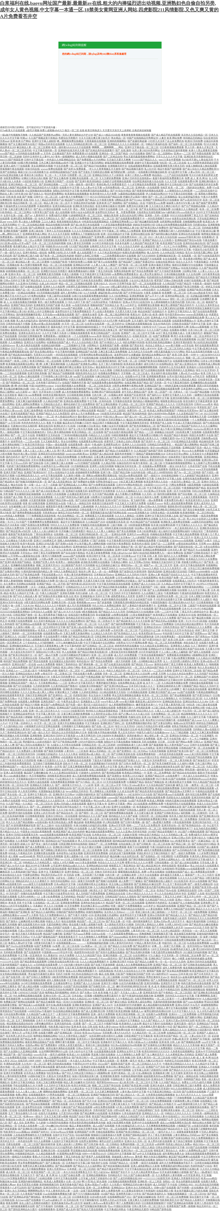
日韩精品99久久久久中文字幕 (81, 587)
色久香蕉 (66, 305)
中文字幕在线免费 (33, 707)
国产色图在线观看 (201, 153)
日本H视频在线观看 (174, 274)
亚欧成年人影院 (200, 639)
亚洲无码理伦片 (51, 1187)
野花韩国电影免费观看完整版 (151, 819)
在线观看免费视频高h (29, 1110)
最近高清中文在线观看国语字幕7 (27, 769)
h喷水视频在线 (89, 611)
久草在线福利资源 (131, 1113)
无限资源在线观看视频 (55, 240)
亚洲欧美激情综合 (81, 1005)
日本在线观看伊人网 (177, 327)
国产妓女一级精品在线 (186, 1076)
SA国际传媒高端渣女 (51, 986)
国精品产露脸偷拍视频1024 (150, 454)
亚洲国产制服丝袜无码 (103, 1095)
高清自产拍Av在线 (166, 890)
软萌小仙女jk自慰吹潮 (82, 212)
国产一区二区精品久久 (201, 1026)
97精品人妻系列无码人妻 (147, 943)
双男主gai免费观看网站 (55, 379)
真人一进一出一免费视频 (105, 571)
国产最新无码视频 (53, 751)
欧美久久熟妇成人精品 (184, 379)
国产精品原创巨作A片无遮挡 (43, 187)
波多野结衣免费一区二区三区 (172, 596)
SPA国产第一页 (142, 766)
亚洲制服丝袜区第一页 (168, 255)
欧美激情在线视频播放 (77, 193)
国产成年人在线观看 (200, 652)
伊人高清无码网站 (27, 791)
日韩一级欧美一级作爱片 (82, 184)
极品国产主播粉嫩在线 (36, 772)
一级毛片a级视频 (57, 1054)
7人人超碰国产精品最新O (144, 537)
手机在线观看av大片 (52, 574)
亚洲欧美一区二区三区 (97, 1002)
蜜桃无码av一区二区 (131, 565)
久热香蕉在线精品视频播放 (160, 1095)
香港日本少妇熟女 (33, 175)
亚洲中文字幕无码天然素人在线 (161, 516)
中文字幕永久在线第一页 (106, 1060)
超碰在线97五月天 (61, 237)
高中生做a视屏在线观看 (58, 1005)
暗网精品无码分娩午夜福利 (137, 1184)
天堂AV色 (48, 797)
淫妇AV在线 (68, 469)
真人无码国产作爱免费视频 (90, 893)
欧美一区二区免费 (209, 209)
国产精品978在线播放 (95, 166)
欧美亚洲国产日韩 (30, 989)
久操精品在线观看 (43, 519)
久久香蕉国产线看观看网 (139, 358)
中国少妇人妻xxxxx (113, 416)
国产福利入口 (154, 395)
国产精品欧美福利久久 (154, 1194)
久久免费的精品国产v (143, 989)
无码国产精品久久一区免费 (123, 1163)
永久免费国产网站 (49, 859)
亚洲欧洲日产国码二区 (112, 723)
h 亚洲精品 (50, 707)
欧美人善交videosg (108, 1026)
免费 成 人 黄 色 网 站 (196, 178)
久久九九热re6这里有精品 (29, 370)
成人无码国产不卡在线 (165, 1184)
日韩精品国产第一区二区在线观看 (197, 748)
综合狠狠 (182, 590)
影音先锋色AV (86, 1020)
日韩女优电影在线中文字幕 (170, 1147)
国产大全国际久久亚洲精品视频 (20, 1051)
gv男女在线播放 (155, 872)
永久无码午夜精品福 (44, 621)
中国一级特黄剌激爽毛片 (139, 921)
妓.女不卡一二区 (151, 683)
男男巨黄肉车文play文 (157, 977)
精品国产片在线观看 (151, 259)
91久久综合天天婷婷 (129, 246)
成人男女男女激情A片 (151, 274)
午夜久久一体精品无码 (79, 503)
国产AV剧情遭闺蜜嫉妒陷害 (20, 825)
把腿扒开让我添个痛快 (135, 197)
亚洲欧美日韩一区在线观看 (55, 1150)
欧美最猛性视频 (21, 887)
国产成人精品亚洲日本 (148, 865)
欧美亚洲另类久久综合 (156, 481)
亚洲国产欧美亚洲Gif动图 (135, 1085)
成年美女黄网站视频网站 (165, 1169)
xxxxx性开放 (40, 1054)
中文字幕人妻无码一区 (48, 714)
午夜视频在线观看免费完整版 (138, 788)
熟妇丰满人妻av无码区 (25, 454)
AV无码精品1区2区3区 (190, 698)
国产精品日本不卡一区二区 (178, 677)
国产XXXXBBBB (146, 255)
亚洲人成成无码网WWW (158, 528)
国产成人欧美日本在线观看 (85, 224)
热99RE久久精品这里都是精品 (102, 711)
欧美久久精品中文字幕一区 (24, 593)
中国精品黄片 (118, 1079)
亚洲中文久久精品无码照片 (40, 599)
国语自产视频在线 (154, 782)
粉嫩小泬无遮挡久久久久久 (51, 760)
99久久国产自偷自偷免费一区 (139, 1175)
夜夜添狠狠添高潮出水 (69, 221)
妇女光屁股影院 (63, 825)
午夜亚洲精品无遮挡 (137, 1209)
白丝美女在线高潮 (94, 324)
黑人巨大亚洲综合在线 (25, 658)
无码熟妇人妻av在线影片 (206, 729)
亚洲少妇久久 (100, 283)
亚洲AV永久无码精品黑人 (139, 1187)
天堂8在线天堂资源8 (158, 1088)
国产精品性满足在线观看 (158, 320)
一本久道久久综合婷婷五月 (195, 776)
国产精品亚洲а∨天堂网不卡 (179, 791)
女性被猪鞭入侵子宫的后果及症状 (27, 506)
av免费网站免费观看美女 (125, 274)
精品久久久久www (30, 429)
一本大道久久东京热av (80, 1060)
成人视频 (13, 856)
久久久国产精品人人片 (153, 1020)
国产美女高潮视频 (126, 531)
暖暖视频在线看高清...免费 (132, 872)
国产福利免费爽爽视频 (123, 624)
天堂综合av (26, 553)
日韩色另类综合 (171, 627)
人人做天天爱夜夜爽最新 (194, 497)
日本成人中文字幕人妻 (129, 1017)
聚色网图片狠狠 (107, 1017)
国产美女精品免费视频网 (175, 971)
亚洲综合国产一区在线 (24, 664)
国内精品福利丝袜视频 (125, 841)
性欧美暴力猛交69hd (59, 1026)
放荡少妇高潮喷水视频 (119, 1122)
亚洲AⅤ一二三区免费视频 (182, 1014)
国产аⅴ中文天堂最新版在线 (146, 1153)
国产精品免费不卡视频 (139, 927)
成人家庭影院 (148, 246)
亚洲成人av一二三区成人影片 (21, 670)
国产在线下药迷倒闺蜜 (103, 964)
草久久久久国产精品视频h (20, 822)
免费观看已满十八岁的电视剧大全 (176, 231)
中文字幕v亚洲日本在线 (204, 348)
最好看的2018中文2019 (90, 416)
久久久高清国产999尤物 (121, 478)
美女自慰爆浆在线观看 (188, 1181)
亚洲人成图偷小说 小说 (76, 856)
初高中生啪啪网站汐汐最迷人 (121, 581)
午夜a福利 (97, 444)
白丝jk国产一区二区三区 (136, 1101)
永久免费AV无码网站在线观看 (19, 584)
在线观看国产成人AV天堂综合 (112, 1138)
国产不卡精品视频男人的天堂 (167, 927)
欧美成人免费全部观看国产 (161, 410)
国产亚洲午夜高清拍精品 (88, 181)
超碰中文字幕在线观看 (147, 163)
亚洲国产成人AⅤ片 (102, 1005)
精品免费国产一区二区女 (142, 890)
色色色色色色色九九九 (33, 423)
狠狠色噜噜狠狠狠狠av (25, 630)
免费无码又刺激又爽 (137, 206)
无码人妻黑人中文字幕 (105, 766)
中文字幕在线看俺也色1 (33, 432)
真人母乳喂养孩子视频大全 (52, 615)
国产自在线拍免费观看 (205, 311)
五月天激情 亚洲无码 (182, 1073)
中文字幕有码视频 (64, 351)
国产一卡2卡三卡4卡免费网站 (172, 246)
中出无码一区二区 (191, 711)
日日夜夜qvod (128, 556)
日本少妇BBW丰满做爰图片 (111, 735)
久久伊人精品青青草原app (144, 1172)
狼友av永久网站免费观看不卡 (82, 971)
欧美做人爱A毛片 (89, 370)
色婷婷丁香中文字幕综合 (135, 398)
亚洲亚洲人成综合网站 (140, 1002)
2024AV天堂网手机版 (120, 283)
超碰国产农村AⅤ (40, 1132)
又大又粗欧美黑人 (50, 441)
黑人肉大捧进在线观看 (28, 345)
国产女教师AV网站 (10, 571)
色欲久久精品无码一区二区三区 (123, 670)
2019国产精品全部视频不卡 (162, 831)
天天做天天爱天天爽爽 (119, 159)
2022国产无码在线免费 (30, 636)
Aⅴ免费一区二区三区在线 (65, 946)
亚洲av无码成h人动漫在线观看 (70, 803)
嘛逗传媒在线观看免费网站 (100, 831)
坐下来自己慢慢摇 (182, 1141)
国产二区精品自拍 (112, 156)
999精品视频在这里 (171, 807)
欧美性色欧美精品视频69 (159, 342)
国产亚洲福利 (35, 1187)
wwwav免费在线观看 (52, 169)
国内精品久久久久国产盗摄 (93, 816)
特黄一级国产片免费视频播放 (126, 906)
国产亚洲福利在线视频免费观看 (139, 379)
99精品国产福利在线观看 (26, 1150)
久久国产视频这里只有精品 (43, 138)
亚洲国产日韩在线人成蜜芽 (131, 810)
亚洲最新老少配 (161, 1073)
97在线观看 (163, 540)
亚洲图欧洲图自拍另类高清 (50, 339)
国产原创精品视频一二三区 (53, 184)
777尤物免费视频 (182, 1098)
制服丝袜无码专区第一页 (128, 466)
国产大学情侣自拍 (132, 293)
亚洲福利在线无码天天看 (71, 150)
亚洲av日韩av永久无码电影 (152, 506)
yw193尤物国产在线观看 (87, 463)
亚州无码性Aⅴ (194, 946)
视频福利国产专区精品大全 (104, 305)
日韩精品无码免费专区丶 (160, 444)
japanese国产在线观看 (74, 556)
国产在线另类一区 (15, 977)
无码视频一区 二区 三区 (66, 1206)
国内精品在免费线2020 (154, 354)
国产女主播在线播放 (106, 404)
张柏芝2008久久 (109, 568)
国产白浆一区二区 (127, 361)
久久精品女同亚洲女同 (110, 788)
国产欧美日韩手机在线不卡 (67, 807)
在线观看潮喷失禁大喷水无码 (168, 166)
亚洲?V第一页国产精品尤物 (115, 472)
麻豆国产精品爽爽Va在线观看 (184, 1156)
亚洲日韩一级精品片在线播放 (15, 1156)
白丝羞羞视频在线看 (105, 1051)
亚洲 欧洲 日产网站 (20, 141)
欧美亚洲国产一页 (151, 1017)
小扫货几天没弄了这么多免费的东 (166, 141)
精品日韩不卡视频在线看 (105, 423)
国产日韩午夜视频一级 (132, 822)
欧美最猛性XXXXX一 (148, 807)
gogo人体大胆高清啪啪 (196, 754)
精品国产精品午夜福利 (176, 435)
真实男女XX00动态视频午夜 (161, 720)
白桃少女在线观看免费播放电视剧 (90, 296)
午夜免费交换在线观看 (43, 1067)
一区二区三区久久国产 (116, 608)
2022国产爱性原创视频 (28, 968)
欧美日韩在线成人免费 (61, 822)
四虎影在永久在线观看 (178, 797)
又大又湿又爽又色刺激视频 (107, 639)
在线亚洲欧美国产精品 (136, 382)
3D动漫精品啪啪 (169, 475)
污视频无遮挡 (167, 438)
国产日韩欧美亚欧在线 (123, 754)
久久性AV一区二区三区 (33, 1064)
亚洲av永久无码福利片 (37, 1098)
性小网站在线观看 (86, 410)
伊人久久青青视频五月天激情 (104, 169)
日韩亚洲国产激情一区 (25, 615)
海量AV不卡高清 (77, 438)
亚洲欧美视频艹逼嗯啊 (15, 231)
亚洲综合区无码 (11, 838)
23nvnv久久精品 (150, 568)
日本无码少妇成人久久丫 (142, 686)
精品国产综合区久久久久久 (175, 574)
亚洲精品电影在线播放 (143, 1160)
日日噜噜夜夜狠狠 (34, 816)
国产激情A (11, 921)
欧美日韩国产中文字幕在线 (82, 838)
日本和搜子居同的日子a (48, 382)
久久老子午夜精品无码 (168, 989)
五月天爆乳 (137, 320)
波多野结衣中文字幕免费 (133, 915)
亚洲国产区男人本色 (44, 562)
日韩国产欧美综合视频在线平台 (155, 361)
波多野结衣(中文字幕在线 (135, 457)
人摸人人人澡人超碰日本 (44, 531)
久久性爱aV (115, 1184)
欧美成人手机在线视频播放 (154, 286)
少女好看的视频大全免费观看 (70, 385)
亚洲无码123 (83, 1039)
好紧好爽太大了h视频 (66, 692)
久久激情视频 (65, 299)
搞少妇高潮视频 (66, 280)
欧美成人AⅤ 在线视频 (78, 1054)
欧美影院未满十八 (83, 757)
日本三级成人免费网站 (48, 757)
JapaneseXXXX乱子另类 (196, 927)
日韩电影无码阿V (50, 1029)
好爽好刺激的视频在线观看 (49, 828)
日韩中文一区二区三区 (46, 197)
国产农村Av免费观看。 (76, 169)
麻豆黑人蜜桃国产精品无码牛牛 (177, 305)
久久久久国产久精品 (157, 330)
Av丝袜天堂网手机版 (86, 1129)
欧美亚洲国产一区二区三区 (45, 1172)
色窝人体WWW (148, 348)
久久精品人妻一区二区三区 (102, 559)
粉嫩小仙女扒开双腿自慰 (115, 426)
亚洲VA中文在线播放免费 (145, 1122)
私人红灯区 (150, 169)
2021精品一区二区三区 (43, 729)
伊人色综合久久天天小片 (108, 506)
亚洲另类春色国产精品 (72, 1184)
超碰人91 (25, 844)
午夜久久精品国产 (49, 593)
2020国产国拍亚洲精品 (133, 977)
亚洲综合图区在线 (140, 234)
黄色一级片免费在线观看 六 (52, 302)
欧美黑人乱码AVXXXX (12, 249)
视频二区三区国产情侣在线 (106, 1085)
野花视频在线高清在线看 (84, 1150)
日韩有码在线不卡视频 (18, 324)
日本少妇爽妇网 (66, 1129)
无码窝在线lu (200, 224)
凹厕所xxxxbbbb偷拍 (199, 571)
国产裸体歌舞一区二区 (91, 664)
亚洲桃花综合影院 (187, 890)
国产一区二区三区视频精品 (162, 197)
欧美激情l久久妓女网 (130, 1023)
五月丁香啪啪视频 (25, 1020)
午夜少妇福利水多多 (161, 847)
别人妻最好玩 (50, 955)
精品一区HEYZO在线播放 (70, 1002)
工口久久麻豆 (48, 221)
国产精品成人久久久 (176, 915)
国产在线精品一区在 (134, 203)
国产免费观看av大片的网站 (91, 159)
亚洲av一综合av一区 (186, 899)
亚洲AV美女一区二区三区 (21, 274)
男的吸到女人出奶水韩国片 (37, 742)
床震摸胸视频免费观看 (127, 748)
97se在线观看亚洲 (34, 1147)
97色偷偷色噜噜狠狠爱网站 (177, 463)
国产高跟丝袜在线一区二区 (188, 546)
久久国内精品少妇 (13, 726)
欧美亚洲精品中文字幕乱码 (204, 971)
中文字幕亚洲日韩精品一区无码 (164, 1091)
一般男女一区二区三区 (201, 785)
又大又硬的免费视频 (110, 178)
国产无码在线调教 (119, 930)
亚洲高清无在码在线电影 (51, 454)
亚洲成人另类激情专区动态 (185, 1178)
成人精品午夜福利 (38, 680)
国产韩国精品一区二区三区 (20, 382)
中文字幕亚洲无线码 (178, 382)
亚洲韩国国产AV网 (84, 1132)
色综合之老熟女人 (154, 345)
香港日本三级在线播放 (97, 1045)
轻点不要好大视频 (91, 847)
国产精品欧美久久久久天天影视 (133, 621)
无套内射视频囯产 (9, 964)
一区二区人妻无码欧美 (180, 760)
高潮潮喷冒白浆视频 (149, 305)
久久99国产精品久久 (169, 1082)
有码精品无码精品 (192, 138)
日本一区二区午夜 (128, 209)
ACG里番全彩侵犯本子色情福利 (138, 1190)
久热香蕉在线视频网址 (182, 1051)
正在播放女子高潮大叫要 (19, 540)
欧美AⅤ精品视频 (128, 1026)
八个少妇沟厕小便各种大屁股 (74, 964)
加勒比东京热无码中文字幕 (177, 249)
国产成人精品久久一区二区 (130, 1095)
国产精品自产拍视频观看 (61, 373)
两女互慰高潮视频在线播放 (126, 695)
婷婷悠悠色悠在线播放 (127, 646)
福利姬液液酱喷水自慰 (23, 1206)
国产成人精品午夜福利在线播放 (155, 546)
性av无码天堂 (83, 698)
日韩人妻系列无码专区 (121, 943)
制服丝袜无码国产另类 (138, 974)
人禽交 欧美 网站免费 (170, 138)
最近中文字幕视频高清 (72, 522)
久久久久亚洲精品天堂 (42, 398)
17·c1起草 (88, 785)
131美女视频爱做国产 (140, 615)
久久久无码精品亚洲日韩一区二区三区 (86, 144)
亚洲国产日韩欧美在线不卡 (198, 553)
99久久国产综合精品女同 (197, 1160)
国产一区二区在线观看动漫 (146, 283)
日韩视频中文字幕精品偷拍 (76, 726)
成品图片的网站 (176, 559)
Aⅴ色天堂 (67, 209)
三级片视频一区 (118, 525)
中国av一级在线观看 (56, 444)
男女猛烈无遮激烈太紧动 (41, 974)
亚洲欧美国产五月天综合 (111, 949)
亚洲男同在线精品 (185, 277)
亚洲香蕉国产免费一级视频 (114, 345)
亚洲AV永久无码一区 (135, 1141)
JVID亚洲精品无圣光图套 (184, 441)
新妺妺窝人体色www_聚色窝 (127, 1156)
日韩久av (198, 742)
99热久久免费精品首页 (65, 571)
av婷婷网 (159, 1144)
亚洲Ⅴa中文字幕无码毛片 (81, 683)
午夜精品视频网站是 (207, 692)
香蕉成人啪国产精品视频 (13, 187)
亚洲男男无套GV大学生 (128, 1194)
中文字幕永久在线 (79, 899)
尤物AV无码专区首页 (106, 872)
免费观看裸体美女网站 (57, 748)
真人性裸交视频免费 (31, 265)
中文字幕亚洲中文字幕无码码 (95, 274)
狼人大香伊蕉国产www (176, 745)
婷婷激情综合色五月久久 (13, 782)
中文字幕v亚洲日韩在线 (79, 980)
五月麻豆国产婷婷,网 (133, 618)
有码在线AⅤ (83, 661)
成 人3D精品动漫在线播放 (67, 488)
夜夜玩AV (135, 314)
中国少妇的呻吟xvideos (41, 385)
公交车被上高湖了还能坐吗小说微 (150, 1070)
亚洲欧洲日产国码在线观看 (203, 246)
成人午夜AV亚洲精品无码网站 (176, 429)
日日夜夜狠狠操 (204, 602)
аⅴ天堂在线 (188, 345)
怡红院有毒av (54, 1073)
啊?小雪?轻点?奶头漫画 (94, 1181)
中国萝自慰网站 (31, 875)
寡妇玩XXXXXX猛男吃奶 (58, 1147)
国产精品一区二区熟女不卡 (100, 621)
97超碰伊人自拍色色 (90, 772)
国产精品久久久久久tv (180, 1070)
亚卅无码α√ (88, 367)
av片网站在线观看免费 (116, 878)
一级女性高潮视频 (167, 878)
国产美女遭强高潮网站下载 (133, 958)
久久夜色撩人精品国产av (33, 738)
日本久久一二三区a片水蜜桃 (157, 670)
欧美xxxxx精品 (209, 1178)
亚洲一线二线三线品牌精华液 (113, 314)
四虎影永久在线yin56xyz (182, 469)
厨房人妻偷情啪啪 (13, 581)
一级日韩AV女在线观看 (83, 720)
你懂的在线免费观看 (31, 893)
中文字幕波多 (92, 723)
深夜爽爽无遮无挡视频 (49, 274)
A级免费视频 (200, 912)
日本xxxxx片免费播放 (162, 624)
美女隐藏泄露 (103, 615)
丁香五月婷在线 (104, 271)
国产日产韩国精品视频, (193, 206)
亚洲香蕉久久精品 (180, 646)
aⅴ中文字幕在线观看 (51, 475)
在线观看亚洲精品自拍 (59, 788)
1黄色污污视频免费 (51, 556)
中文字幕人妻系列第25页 (172, 704)
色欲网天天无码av (20, 937)
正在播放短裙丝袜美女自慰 (165, 766)
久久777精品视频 (179, 732)
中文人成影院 (95, 689)
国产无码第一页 (158, 382)
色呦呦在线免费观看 (161, 534)
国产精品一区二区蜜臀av (155, 407)
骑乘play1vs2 (77, 748)
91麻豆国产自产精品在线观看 (76, 1107)
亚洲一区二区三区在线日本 (73, 577)
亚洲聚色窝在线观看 (44, 853)
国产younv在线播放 (193, 1002)
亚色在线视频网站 (93, 608)
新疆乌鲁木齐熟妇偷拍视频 (102, 732)
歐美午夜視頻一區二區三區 (147, 463)
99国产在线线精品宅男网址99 (142, 138)
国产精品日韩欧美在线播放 (112, 587)
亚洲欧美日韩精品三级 (75, 689)
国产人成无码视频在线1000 (127, 1178)
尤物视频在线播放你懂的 (82, 537)
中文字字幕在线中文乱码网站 (99, 642)
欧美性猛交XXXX (115, 1039)
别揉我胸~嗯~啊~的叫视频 (14, 385)
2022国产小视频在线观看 (191, 831)
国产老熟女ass (202, 636)
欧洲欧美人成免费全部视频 (175, 522)
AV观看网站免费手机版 (68, 1153)
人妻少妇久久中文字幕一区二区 (91, 1119)
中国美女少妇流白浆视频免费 (36, 831)
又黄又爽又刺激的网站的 (107, 457)
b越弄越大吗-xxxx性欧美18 (180, 212)
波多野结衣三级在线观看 (75, 769)
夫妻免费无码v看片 (174, 500)
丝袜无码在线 (32, 169)
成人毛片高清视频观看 (79, 605)
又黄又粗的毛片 (194, 333)
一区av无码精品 (103, 1098)
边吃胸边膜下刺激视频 (63, 1039)
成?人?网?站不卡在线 (128, 1147)
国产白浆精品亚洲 (95, 1104)
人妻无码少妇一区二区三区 (145, 930)
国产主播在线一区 (55, 1163)
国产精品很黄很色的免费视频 (181, 1067)
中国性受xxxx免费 (155, 203)
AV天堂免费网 (71, 906)
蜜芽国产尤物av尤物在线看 (168, 280)
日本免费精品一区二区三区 (165, 714)
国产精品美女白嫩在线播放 (203, 924)
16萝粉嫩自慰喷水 (43, 1023)
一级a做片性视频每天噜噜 (14, 135)
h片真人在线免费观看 (127, 1107)
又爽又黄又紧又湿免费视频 (112, 351)
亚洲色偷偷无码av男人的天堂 (66, 1203)
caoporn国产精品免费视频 (120, 797)
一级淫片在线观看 (148, 1163)
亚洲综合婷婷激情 (18, 680)
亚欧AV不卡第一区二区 (75, 763)
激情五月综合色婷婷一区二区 (73, 512)
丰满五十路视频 (70, 274)
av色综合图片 (148, 289)
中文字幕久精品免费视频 (186, 534)
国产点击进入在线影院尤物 (77, 887)
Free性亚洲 (23, 420)
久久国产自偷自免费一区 (72, 1175)
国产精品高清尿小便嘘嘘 (19, 717)
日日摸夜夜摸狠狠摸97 (153, 1203)
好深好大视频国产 (45, 930)
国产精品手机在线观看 (64, 407)
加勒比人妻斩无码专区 (152, 460)
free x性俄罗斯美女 (180, 841)
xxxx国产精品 (7, 153)
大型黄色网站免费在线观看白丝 (96, 354)
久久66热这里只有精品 (172, 252)
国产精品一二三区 (143, 432)
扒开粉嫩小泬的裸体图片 (72, 531)
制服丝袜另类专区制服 (135, 649)
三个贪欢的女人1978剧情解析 (39, 642)
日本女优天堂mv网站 (177, 454)
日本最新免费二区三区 (20, 1070)
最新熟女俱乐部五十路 (23, 330)
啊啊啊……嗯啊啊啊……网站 (108, 147)
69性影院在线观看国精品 (95, 221)
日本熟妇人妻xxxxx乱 (11, 410)
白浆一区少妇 (73, 1181)
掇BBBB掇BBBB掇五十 (88, 327)
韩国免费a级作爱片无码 (161, 937)
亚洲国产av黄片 (203, 540)
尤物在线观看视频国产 (105, 980)
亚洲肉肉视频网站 (116, 141)
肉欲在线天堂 (191, 642)
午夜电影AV (115, 302)
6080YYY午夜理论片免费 (141, 268)
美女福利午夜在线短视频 (164, 373)
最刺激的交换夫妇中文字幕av (108, 1008)
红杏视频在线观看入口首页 (108, 918)
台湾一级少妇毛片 (127, 868)
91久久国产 (104, 624)
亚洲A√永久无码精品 (15, 1190)
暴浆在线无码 (45, 426)
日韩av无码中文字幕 (14, 280)
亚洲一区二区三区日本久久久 (44, 711)
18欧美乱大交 (95, 890)
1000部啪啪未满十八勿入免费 (132, 745)
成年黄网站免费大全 (173, 1153)
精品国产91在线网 (74, 200)
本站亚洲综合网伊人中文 (54, 838)
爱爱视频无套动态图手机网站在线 (108, 512)
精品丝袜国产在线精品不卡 (152, 311)
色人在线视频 (69, 652)
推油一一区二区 (45, 416)
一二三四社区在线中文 (205, 190)
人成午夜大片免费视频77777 (74, 197)
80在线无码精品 (189, 268)
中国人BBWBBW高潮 (98, 729)
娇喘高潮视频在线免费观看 (119, 163)
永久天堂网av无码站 (139, 562)
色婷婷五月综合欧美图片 (177, 1060)
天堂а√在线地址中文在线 (61, 472)
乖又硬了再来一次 (91, 940)
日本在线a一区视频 (82, 995)
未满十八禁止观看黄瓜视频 (202, 150)
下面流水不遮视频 (101, 760)
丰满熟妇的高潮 (11, 1064)
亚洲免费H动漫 (122, 1029)
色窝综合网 (124, 320)
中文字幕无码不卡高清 (85, 1160)
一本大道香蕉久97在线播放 (96, 488)
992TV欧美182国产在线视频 (171, 779)
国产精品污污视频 (30, 704)
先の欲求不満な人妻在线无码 (197, 159)
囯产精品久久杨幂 (144, 961)
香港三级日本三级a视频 (93, 667)
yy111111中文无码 (9, 961)
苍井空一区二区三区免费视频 (172, 1197)
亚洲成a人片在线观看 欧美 (63, 680)
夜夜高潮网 (12, 1203)
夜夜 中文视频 (54, 423)
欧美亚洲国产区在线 (171, 243)
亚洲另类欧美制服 (37, 373)
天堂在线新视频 (191, 460)
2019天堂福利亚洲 (148, 652)
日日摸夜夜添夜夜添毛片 (73, 259)
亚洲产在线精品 (8, 172)
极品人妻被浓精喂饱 (80, 1125)
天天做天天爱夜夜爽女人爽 (49, 646)
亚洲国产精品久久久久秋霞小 (158, 240)
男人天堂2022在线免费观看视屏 (95, 841)
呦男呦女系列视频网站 (57, 992)
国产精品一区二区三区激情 (132, 559)
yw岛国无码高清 (80, 305)
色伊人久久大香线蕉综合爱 (149, 769)
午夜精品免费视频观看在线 (14, 351)
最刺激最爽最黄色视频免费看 (56, 1160)
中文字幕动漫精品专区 (120, 667)
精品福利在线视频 (166, 906)
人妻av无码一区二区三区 (201, 172)
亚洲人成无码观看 (13, 772)
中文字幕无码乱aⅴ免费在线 (75, 1029)
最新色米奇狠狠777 (125, 454)
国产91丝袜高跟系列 (208, 255)
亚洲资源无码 (150, 992)
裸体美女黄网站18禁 (194, 707)
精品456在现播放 (105, 658)
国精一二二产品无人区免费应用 (143, 825)
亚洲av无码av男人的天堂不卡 (169, 921)
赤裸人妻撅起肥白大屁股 (142, 878)
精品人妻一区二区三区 (205, 506)
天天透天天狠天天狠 (94, 581)
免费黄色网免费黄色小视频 (129, 899)
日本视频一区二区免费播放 (182, 819)
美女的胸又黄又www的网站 (95, 906)
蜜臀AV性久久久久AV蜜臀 (139, 862)
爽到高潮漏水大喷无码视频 (14, 735)
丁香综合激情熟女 (43, 534)
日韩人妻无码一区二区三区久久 (149, 1206)
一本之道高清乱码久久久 (185, 528)
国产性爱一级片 (74, 704)
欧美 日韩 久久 (208, 373)
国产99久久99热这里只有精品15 (79, 1073)
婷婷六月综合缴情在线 (68, 930)
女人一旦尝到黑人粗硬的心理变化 (181, 661)
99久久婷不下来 (76, 302)
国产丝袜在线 (36, 463)
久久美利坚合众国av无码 (104, 714)
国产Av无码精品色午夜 (184, 850)
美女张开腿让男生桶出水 (157, 838)
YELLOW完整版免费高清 (13, 1178)
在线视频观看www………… (70, 943)
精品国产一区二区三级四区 (111, 410)
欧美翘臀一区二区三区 (174, 293)
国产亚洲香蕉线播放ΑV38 (35, 677)
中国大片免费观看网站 (81, 379)
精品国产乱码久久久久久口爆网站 (199, 426)
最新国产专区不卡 (120, 1172)
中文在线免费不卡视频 (55, 636)
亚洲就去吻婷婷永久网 (168, 686)
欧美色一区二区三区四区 (155, 695)
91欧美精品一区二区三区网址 (15, 212)
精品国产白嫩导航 (52, 934)
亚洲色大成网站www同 (74, 361)
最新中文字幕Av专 (97, 803)
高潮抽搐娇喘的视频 (97, 943)
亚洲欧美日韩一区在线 (63, 602)
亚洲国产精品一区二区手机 (51, 584)
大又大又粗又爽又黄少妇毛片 (94, 138)
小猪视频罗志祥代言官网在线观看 (42, 726)
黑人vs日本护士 (128, 305)
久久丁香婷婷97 (199, 646)
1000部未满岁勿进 (99, 856)
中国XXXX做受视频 (57, 537)
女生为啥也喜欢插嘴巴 (206, 828)
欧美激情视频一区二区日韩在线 (197, 512)
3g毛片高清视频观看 (150, 918)
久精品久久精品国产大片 (131, 1116)
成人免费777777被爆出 (131, 881)
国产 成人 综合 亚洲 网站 (21, 1122)
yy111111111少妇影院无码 (156, 1178)
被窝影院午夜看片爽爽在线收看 (63, 506)
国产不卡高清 (28, 457)
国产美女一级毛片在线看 (44, 844)
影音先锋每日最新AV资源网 (110, 206)
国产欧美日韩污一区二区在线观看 (90, 1057)
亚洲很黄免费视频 (70, 903)
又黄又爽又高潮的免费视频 (75, 714)
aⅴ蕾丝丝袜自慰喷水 (186, 543)
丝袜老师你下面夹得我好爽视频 (185, 457)
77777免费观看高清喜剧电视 (41, 516)
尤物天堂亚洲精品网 (36, 695)
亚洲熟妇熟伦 (191, 680)
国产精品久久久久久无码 (111, 611)
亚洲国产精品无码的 (21, 305)
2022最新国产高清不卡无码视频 (78, 565)
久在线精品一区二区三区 (46, 903)
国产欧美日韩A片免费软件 (154, 228)
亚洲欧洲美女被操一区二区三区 (177, 1110)
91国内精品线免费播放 (87, 779)
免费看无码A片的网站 (39, 358)
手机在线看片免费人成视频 (87, 673)
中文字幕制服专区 (89, 1200)
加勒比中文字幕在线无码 (169, 1160)
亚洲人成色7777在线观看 (16, 166)
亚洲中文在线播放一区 (123, 807)
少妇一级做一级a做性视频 (167, 587)
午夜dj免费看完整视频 (183, 658)
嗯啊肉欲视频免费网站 (55, 1091)
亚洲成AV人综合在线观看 (200, 367)
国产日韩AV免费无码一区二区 (135, 763)
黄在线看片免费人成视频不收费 (86, 924)
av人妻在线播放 (154, 909)
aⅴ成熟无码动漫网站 (202, 522)
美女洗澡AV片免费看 (100, 695)
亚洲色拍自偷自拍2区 (194, 243)
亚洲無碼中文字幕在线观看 (43, 577)
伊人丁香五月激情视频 (160, 1135)
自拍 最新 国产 (79, 320)
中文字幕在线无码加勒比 (114, 779)
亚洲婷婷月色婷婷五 (156, 903)
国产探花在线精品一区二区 (73, 958)
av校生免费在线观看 (104, 1107)
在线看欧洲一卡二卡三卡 (130, 339)
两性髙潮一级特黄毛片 (197, 769)
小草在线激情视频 (181, 822)
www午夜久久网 (109, 701)
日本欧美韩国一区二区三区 (124, 429)
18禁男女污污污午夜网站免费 (131, 642)
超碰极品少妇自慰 (164, 432)
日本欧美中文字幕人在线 (168, 478)
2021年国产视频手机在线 (19, 1138)
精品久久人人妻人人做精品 (100, 531)
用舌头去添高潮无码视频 (199, 351)
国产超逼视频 (104, 602)
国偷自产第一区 (129, 546)
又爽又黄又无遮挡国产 (140, 587)
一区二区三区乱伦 (43, 803)
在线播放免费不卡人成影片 (197, 599)
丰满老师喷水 (44, 206)
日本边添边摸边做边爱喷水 (188, 624)
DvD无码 (208, 986)
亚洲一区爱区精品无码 (138, 1079)
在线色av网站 (32, 1045)
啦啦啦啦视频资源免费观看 (101, 259)
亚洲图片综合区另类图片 (54, 271)
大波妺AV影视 (129, 834)
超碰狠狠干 (97, 878)
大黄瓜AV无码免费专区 (63, 677)
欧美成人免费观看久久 (196, 664)
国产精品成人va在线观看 (32, 1005)
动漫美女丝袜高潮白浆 (184, 218)
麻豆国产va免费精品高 (53, 704)
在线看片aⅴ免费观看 (157, 1014)
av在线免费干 (172, 776)
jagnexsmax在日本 (29, 859)
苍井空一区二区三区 (181, 912)
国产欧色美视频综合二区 (142, 426)
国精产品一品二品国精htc (159, 153)
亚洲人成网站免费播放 (27, 404)
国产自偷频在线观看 (31, 286)
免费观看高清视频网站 (179, 655)
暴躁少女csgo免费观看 (30, 395)
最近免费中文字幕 (159, 398)
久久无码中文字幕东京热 (57, 1085)
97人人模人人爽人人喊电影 (173, 652)
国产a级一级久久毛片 (39, 732)
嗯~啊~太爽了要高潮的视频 (50, 364)
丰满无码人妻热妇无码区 (203, 856)
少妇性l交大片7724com (153, 327)
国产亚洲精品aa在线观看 (28, 624)
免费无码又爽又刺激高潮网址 (38, 1166)
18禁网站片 (93, 345)
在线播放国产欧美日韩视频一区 (187, 286)
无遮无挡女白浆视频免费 (141, 779)
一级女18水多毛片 (176, 466)
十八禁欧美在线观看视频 (182, 339)
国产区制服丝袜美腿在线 (93, 1206)
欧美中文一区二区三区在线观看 (27, 447)
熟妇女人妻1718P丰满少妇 (14, 193)
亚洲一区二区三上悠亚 (30, 379)
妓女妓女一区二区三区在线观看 (110, 859)
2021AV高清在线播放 (192, 1116)
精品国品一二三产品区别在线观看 (170, 175)
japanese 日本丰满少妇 (181, 974)
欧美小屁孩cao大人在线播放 (143, 1042)
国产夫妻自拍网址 (162, 723)
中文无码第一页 (170, 955)
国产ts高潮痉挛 (37, 228)
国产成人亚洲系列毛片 (129, 407)
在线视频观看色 (37, 1095)
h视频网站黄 (103, 1073)
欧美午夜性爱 (16, 1098)
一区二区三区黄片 (164, 999)
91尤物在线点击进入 (51, 404)
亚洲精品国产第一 (154, 385)
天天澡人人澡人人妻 (131, 992)
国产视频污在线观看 (106, 881)
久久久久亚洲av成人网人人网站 (37, 692)
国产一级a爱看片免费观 (158, 822)
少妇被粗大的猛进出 (47, 754)
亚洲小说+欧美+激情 (153, 314)
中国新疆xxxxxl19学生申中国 (57, 952)
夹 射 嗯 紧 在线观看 (50, 909)
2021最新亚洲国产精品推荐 (99, 748)
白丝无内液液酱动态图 (131, 983)
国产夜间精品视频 (111, 772)
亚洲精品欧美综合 (172, 701)
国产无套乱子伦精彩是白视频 (93, 172)
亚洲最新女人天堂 (90, 701)
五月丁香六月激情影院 (110, 364)
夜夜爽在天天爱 (197, 416)
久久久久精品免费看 (58, 899)
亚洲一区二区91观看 (102, 655)
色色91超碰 (81, 593)
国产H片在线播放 (22, 686)
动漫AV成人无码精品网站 (132, 277)
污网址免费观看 (177, 485)
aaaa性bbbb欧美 (27, 856)
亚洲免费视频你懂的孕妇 (139, 723)
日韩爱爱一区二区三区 (79, 175)
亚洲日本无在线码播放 (53, 590)
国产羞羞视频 (156, 745)
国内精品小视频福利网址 (146, 401)
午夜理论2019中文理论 (85, 1064)
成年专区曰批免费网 (196, 794)
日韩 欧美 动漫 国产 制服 (19, 197)
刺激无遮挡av (113, 289)
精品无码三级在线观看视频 (47, 689)
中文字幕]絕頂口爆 (206, 231)
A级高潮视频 (194, 485)
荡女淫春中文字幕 (199, 1197)
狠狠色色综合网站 (174, 769)
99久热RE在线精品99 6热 (84, 974)
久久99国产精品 (14, 537)
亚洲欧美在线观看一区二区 (83, 178)
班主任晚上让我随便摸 (121, 884)
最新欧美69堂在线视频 (180, 506)
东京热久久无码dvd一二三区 (119, 912)
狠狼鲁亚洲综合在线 (171, 401)
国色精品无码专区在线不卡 (80, 618)
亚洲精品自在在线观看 (79, 760)
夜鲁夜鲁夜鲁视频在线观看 (135, 135)
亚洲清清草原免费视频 (96, 853)
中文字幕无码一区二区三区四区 (164, 488)
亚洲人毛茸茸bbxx (56, 1169)
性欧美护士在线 (99, 1163)
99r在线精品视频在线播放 (66, 1011)
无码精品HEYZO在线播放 (139, 611)
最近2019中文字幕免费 (37, 865)
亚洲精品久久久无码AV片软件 (131, 574)
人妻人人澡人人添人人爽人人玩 (39, 450)
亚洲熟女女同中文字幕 (129, 1051)
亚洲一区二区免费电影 (159, 772)
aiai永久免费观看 (46, 664)
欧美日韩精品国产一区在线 (105, 333)
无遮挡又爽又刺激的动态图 (105, 698)
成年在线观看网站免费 (121, 769)
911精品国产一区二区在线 (14, 509)
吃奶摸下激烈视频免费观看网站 (23, 466)
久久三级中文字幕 (196, 717)
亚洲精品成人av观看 (107, 968)
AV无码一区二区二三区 (92, 738)
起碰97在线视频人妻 (195, 280)
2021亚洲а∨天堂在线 (155, 491)
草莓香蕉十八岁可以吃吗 (13, 1187)
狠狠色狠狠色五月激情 (75, 717)
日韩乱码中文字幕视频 (119, 1153)
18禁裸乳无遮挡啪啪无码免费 (82, 286)
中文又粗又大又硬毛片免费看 (130, 503)
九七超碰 (41, 1122)
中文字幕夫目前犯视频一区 (182, 193)
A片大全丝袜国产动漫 (140, 599)
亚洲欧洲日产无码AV (159, 958)
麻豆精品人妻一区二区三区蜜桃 (33, 147)
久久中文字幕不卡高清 (54, 333)
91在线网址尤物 (78, 630)
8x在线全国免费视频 (198, 943)
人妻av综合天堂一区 (200, 1036)
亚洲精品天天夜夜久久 (42, 785)
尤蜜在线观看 (13, 1144)
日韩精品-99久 (186, 1184)
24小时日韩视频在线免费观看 (36, 983)
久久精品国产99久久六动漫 (159, 899)
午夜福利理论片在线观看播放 (179, 803)
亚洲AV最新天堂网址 (159, 265)
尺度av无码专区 (26, 930)
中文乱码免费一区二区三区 (68, 166)
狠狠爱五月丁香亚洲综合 (122, 865)
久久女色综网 (193, 274)
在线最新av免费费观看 (154, 466)
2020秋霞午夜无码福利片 (67, 519)
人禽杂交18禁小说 (25, 757)
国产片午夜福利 (44, 1206)
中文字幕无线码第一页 (45, 150)
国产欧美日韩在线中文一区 (22, 655)
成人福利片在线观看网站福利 (174, 531)
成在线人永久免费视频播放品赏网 (134, 964)
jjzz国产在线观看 (186, 692)
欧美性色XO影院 (141, 543)
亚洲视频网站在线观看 (141, 1129)
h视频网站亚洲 (199, 655)
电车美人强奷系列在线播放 (183, 816)
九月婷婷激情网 (41, 686)
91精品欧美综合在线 (105, 627)
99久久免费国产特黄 (35, 537)
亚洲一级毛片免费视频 (103, 1014)
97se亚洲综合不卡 (64, 779)
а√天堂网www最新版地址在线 (24, 556)
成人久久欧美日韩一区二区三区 (83, 568)
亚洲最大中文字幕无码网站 (89, 163)
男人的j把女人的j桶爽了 (169, 689)
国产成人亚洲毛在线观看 (189, 986)
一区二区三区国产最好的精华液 (38, 1144)
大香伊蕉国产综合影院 (55, 1060)
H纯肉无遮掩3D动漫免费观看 (180, 385)
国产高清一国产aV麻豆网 (63, 478)
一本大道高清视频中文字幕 (131, 590)
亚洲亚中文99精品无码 (18, 460)
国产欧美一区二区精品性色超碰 (57, 255)
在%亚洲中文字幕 (177, 172)
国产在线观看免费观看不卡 (130, 218)
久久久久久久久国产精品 (191, 878)
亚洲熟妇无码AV (152, 627)
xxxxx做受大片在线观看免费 (38, 884)
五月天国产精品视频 (103, 494)
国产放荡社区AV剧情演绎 (132, 571)
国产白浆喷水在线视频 (194, 1091)
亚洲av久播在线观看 (28, 376)
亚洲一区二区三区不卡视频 (112, 268)
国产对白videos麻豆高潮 (53, 949)
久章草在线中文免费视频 (142, 738)
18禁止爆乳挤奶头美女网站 (124, 286)
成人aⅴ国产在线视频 (103, 1125)
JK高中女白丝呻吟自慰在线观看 (146, 677)
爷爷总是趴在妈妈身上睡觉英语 (87, 460)
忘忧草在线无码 (184, 404)
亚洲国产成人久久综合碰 (86, 983)
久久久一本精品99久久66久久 (169, 358)
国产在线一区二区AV (103, 726)
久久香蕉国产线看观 (31, 1194)
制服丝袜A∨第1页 (15, 1119)
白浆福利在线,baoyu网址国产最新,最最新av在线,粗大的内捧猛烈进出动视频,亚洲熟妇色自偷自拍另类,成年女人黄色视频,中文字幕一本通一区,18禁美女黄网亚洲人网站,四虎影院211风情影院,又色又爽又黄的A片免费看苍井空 (109, 10)
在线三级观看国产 (98, 769)
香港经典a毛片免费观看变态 (111, 184)
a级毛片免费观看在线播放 (157, 850)
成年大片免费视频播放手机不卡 (176, 1163)
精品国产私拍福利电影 (135, 413)
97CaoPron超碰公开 (52, 1200)
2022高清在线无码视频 (207, 1184)
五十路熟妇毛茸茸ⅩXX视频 (119, 924)
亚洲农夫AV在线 (187, 615)
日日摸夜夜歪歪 (80, 1197)
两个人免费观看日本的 (128, 1203)
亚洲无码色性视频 (201, 797)
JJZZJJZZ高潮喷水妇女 (85, 249)
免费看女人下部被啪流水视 (85, 234)
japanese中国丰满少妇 (189, 237)
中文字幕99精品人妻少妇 (126, 228)
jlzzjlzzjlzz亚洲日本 (203, 429)
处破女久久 (26, 964)
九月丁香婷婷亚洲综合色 (13, 732)
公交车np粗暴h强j (125, 577)
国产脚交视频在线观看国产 (143, 859)
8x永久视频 (106, 370)
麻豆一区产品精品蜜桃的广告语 (143, 1110)
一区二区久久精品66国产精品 (148, 667)
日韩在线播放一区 (164, 862)
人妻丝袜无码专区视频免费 (123, 652)
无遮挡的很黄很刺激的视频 (167, 1002)
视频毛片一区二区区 (69, 670)
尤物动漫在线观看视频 (201, 683)
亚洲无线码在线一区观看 (67, 1023)
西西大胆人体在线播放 (15, 550)
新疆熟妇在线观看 (129, 348)
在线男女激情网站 (88, 1141)
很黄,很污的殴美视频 (34, 503)
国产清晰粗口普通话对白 (54, 850)
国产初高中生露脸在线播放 (110, 952)
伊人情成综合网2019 (156, 193)
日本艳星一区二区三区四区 (81, 1169)
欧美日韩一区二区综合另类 (14, 785)
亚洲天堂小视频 (109, 983)
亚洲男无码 (38, 299)
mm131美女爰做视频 (86, 862)
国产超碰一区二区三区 (193, 766)
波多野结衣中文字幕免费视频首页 (73, 311)
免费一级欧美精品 (157, 559)
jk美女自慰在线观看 (18, 327)
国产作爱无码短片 (152, 639)
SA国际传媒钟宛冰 (85, 794)
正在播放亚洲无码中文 (79, 494)
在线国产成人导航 (13, 497)
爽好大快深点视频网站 (156, 1156)
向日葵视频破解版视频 (107, 909)
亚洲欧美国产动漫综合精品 (175, 1138)
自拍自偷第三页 (127, 844)
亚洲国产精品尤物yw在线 (60, 500)
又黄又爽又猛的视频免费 (28, 401)
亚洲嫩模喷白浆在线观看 (203, 382)
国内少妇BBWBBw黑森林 (161, 413)
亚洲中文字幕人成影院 (44, 141)
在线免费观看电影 (146, 754)
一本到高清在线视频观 (65, 354)
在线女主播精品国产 (82, 237)
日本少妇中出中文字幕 (81, 1051)
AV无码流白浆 (70, 1200)
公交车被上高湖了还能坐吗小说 (95, 1178)
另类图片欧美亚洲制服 (118, 1011)
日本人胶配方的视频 (199, 596)
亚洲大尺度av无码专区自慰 (180, 1020)
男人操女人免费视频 (29, 221)
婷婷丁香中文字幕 (204, 630)
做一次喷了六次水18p (22, 605)
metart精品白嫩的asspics (25, 909)
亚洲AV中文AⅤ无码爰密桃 (132, 1088)
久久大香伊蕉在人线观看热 (153, 469)
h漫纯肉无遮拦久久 (18, 807)
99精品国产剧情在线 (160, 1209)
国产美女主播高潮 (58, 178)
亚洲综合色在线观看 (189, 234)
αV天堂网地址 (7, 314)
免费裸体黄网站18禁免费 (79, 277)
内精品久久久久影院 (99, 435)
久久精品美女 (77, 1088)
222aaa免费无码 (68, 1070)
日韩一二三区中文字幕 (167, 611)
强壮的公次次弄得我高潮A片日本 (69, 732)
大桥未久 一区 (180, 392)
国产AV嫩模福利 (61, 918)
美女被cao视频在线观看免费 (150, 797)
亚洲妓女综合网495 (61, 546)
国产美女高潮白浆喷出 (42, 351)
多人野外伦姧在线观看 (160, 1141)
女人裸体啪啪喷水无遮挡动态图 (167, 302)
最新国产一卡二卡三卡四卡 (199, 875)
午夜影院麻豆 (201, 262)
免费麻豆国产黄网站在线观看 (19, 1002)
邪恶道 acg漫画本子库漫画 (48, 717)
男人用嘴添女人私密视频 (103, 791)
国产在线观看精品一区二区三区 (20, 868)
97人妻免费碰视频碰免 (131, 838)
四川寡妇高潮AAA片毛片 (181, 602)
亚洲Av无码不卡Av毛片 (187, 1005)
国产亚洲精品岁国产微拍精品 (25, 1197)
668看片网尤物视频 (27, 163)
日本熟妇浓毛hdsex (104, 574)
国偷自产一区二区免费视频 (103, 844)
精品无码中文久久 (130, 289)
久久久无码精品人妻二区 (174, 834)
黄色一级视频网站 (64, 156)
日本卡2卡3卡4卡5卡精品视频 (197, 608)
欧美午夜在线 (27, 543)
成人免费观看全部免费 (202, 872)
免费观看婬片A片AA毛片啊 (102, 320)
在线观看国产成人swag (189, 720)
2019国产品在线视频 (196, 1147)
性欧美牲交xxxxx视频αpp (16, 1132)
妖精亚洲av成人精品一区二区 (94, 754)
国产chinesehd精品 (118, 937)
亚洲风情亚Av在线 (56, 503)
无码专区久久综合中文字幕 (179, 995)
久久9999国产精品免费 (38, 720)
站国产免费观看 (161, 336)
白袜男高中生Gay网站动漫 (55, 466)
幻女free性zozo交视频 (62, 1132)
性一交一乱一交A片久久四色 (170, 961)
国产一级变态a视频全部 (200, 884)
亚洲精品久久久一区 (153, 1113)
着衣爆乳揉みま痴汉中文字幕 (28, 246)
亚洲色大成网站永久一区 (171, 859)
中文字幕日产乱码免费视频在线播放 (121, 327)
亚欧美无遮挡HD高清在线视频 (172, 420)
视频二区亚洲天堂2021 (48, 565)
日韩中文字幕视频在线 (12, 1008)
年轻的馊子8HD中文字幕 (176, 633)
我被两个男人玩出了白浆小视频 (168, 717)
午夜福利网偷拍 (86, 909)
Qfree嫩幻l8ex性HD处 (57, 1125)
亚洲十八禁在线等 (203, 1203)
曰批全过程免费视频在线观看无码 (174, 224)
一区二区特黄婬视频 (31, 633)
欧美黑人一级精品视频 (68, 562)
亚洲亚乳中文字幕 (170, 983)
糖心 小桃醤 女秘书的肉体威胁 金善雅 (192, 958)
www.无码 (12, 221)
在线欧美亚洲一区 (142, 336)
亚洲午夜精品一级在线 (35, 252)
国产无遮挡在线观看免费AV (25, 590)
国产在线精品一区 (150, 856)
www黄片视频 (173, 345)
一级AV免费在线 (174, 553)
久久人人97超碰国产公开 (160, 1119)
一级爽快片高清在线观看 (205, 395)
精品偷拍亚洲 (206, 441)
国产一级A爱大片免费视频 (75, 218)
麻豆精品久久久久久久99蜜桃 (46, 887)
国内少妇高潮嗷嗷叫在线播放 (98, 550)
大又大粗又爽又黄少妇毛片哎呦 (37, 878)
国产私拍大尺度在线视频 (89, 1209)
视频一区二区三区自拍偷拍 (200, 358)
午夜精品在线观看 (204, 791)
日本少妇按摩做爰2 (147, 531)
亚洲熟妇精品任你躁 (97, 865)
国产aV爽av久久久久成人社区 (134, 714)
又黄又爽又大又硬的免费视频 (143, 1200)
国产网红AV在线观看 (75, 828)
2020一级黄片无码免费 (83, 881)
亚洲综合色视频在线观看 (102, 707)
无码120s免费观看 (201, 491)
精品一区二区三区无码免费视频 (165, 642)
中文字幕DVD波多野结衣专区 (59, 893)
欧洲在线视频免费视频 (167, 788)
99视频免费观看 (51, 1107)
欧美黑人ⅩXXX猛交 (133, 776)
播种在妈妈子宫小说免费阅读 (79, 404)
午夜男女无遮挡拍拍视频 (24, 971)
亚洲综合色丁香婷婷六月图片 (166, 1079)
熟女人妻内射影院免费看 (13, 1076)
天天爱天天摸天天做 (126, 311)
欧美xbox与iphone (91, 1033)
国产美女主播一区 (115, 921)
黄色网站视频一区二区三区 (56, 1197)
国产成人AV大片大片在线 (67, 611)
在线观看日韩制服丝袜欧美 (152, 172)
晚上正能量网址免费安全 (57, 1057)
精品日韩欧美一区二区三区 (28, 203)
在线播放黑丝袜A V (10, 677)
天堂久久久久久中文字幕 (169, 156)
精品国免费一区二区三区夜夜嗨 (85, 850)
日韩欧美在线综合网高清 (126, 370)
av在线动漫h (41, 822)
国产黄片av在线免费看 (105, 262)
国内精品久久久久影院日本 (50, 800)
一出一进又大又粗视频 (205, 930)
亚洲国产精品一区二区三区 (167, 964)
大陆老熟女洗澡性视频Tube (150, 212)
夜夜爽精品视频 (93, 822)
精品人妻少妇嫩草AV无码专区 (79, 1082)
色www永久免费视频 (193, 450)
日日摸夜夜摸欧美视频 (79, 395)
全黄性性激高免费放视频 (196, 478)
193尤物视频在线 (79, 466)
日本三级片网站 (203, 763)
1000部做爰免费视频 (139, 525)
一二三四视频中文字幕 (73, 345)
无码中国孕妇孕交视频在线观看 (197, 788)
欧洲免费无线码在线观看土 (94, 190)
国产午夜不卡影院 (77, 915)
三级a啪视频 (87, 506)
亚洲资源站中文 (172, 450)
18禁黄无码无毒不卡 (44, 943)
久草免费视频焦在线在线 (38, 918)
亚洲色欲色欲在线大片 (93, 903)
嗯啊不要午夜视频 (64, 1042)
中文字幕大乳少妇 (14, 1017)
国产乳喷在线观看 (13, 707)
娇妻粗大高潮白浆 (189, 1169)
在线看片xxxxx (155, 503)
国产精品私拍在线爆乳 (20, 354)
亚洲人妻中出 (125, 766)
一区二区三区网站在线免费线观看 (127, 1119)
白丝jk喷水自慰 (98, 1197)
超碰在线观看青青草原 (12, 695)
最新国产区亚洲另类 (135, 395)
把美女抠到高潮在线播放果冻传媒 (87, 1122)
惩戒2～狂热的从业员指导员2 (15, 689)
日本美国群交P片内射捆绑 (128, 1005)
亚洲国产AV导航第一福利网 (204, 1039)
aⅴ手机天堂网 (30, 1033)
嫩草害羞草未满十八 (147, 704)
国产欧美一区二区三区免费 (133, 265)
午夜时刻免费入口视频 (80, 262)
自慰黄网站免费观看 (171, 221)
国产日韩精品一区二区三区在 (98, 646)
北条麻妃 (38, 906)
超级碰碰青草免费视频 (87, 472)
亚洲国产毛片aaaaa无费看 (76, 934)
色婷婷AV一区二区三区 (53, 568)
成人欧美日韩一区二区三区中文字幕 (138, 1082)
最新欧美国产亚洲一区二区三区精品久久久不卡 (136, 1064)
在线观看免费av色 (52, 633)
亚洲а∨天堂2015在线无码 (136, 302)
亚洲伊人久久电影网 (54, 286)
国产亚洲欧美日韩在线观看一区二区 (37, 1129)
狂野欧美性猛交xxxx (106, 481)
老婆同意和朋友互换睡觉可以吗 (202, 308)
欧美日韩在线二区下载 (61, 1119)
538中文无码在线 (160, 949)
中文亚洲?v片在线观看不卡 (20, 277)
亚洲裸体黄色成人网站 (35, 234)
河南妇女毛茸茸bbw (187, 410)
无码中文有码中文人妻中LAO (38, 156)
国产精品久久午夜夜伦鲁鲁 (99, 200)
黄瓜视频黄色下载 (9, 927)
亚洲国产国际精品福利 (135, 1135)
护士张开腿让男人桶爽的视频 (90, 543)
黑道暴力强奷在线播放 (103, 1054)
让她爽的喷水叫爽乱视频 (31, 921)
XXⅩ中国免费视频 (127, 757)
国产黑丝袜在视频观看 (38, 1104)
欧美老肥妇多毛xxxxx (150, 633)
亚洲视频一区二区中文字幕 (171, 605)
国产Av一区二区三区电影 (187, 472)
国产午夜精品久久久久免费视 (196, 627)
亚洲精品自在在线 (115, 893)
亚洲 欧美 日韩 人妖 (169, 1042)
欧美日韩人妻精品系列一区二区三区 (125, 1067)
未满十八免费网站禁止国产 (193, 1150)
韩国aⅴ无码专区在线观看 (51, 144)
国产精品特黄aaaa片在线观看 (168, 794)
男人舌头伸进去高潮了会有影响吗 (156, 868)
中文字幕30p (142, 624)
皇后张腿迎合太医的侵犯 (62, 661)
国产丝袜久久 (36, 193)
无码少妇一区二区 (195, 302)
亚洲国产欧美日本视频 (199, 289)
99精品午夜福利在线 (156, 144)
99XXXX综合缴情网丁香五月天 (186, 215)
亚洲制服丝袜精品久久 (21, 646)
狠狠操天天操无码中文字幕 (165, 562)
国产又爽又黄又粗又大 (118, 1104)
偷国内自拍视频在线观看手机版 (50, 890)
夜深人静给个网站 (70, 667)
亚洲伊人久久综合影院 (134, 444)
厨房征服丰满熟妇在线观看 (60, 1048)
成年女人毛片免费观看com (85, 413)
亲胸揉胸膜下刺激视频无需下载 (156, 934)
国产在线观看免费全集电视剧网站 (105, 382)
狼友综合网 (80, 299)
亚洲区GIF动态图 (45, 543)
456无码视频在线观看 (48, 293)
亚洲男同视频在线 (22, 980)
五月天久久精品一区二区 (172, 519)
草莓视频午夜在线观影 (12, 169)
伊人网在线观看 (111, 822)
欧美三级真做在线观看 (81, 810)
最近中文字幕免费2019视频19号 (146, 435)
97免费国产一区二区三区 (202, 1008)
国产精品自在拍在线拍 (184, 772)
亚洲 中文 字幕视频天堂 (51, 872)
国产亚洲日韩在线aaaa (116, 686)
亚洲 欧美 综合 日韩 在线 (84, 1026)
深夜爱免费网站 (11, 178)
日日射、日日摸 (166, 742)
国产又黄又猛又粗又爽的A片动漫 (61, 370)
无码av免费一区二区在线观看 (22, 559)
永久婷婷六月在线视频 (54, 494)
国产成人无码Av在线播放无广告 (32, 745)
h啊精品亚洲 (121, 200)
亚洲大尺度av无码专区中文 (25, 1088)
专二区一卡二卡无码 (55, 175)
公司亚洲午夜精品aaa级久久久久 (68, 865)
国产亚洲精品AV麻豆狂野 (147, 884)
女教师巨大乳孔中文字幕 (103, 246)
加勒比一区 (169, 1181)
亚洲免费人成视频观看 (106, 237)
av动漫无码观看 (200, 1125)
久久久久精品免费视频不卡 (94, 961)
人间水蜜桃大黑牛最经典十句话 (155, 1026)
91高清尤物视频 (157, 751)
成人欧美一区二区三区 (18, 1172)
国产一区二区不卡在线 (23, 435)
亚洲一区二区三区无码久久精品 (174, 348)
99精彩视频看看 (119, 435)
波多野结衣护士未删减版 (127, 354)
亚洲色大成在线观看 (38, 782)
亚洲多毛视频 (67, 593)
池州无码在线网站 (60, 881)
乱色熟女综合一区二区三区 (106, 834)
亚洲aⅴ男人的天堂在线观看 (92, 478)
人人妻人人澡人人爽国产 (104, 265)
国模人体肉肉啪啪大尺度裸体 (73, 540)
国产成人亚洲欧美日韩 (93, 1011)
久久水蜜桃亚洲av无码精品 (179, 1054)
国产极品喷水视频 (201, 618)
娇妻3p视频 (164, 726)
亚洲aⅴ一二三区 (182, 153)
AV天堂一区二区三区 (72, 324)
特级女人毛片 (53, 921)
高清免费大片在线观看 (20, 819)
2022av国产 (103, 1064)
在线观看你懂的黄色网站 (186, 361)
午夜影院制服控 (158, 602)
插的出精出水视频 (201, 1122)
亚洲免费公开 (208, 903)
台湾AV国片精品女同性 (179, 376)
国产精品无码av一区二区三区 (185, 228)
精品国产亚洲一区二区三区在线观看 (125, 903)
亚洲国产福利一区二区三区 (82, 624)
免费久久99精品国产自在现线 (179, 909)
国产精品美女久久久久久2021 (41, 280)
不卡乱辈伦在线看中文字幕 (167, 599)
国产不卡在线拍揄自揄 (86, 358)
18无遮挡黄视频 (37, 500)
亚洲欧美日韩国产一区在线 (59, 181)
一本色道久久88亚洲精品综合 (60, 159)
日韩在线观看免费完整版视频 (180, 940)
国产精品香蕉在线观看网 (33, 961)
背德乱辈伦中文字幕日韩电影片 (153, 853)
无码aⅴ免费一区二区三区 (51, 658)
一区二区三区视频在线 (77, 1095)
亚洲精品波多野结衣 (24, 714)
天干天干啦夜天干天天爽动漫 (180, 667)
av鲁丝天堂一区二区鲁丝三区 (56, 673)
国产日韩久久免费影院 (38, 977)
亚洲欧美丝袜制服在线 (193, 989)
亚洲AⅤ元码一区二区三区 (57, 995)
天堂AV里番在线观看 (42, 460)
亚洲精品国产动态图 (86, 351)
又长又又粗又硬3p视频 (56, 1116)
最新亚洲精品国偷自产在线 (39, 1042)
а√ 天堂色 (46, 153)
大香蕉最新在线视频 (95, 141)
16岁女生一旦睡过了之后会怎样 (73, 878)
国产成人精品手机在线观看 (165, 135)
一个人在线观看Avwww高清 (86, 336)
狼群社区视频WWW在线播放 (187, 265)
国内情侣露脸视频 (167, 494)
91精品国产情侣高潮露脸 (198, 757)
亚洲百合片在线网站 (35, 342)
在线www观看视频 (199, 327)
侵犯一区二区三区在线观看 (184, 299)
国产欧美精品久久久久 (126, 633)
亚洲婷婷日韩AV (158, 457)
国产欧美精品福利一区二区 (50, 330)
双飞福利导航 (138, 500)
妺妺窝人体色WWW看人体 (180, 203)
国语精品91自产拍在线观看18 (61, 841)
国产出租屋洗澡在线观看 (117, 664)
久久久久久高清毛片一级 (173, 568)
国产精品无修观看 (45, 1002)
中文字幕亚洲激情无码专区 (134, 423)
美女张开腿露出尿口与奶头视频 (28, 1048)
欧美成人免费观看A (54, 1181)
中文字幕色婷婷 (72, 646)
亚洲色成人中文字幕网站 (164, 317)
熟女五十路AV (57, 1008)
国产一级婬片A (152, 475)
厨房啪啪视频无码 (49, 1184)
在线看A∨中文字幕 (135, 376)
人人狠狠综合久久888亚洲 (178, 190)
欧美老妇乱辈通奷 (133, 364)
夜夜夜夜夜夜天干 (68, 937)
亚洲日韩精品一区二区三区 (23, 184)
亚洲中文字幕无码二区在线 (187, 670)
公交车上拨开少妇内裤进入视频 (78, 1138)
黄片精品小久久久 (9, 831)
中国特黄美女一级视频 (15, 500)
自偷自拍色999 (124, 463)
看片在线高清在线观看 (195, 689)
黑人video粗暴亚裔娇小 (15, 776)
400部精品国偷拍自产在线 (63, 172)
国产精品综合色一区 (67, 813)
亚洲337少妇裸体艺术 (45, 540)
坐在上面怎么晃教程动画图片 (34, 1203)
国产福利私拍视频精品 (149, 896)
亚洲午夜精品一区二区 (123, 1073)
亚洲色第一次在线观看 (147, 187)
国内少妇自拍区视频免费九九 (148, 553)
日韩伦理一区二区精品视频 (153, 816)
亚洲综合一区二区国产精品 (113, 153)
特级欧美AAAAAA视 (57, 246)
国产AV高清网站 (28, 259)
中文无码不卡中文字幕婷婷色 (124, 593)
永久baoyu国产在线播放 (28, 1200)
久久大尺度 (171, 181)
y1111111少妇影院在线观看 (177, 729)
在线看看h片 (208, 237)
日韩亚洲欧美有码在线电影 (109, 636)
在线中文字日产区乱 (63, 1135)
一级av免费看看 (154, 500)
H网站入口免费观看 (130, 231)
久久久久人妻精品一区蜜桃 (129, 516)
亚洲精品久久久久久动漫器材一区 (126, 144)
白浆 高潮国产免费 (107, 590)
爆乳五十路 (182, 785)
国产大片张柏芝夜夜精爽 (167, 271)
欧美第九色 (209, 221)
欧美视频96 (115, 1113)
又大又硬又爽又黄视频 (69, 940)
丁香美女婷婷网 (127, 711)
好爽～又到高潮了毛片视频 (89, 875)
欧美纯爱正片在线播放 (165, 615)
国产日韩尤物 (91, 1144)
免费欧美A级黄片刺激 (118, 680)
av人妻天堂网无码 (85, 735)
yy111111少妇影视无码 (73, 711)
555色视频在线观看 (137, 692)
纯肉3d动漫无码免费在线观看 (79, 420)
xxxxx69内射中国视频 (119, 1070)
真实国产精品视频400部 (104, 1116)
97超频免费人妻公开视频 (186, 1101)
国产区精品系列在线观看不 (99, 150)
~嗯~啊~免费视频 (30, 838)
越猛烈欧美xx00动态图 (110, 293)
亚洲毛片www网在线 (138, 534)
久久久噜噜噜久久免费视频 (93, 937)
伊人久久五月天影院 (59, 234)
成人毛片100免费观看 (125, 655)
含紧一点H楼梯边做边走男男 (146, 661)
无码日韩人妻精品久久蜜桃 (149, 924)
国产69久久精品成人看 (25, 596)
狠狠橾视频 (40, 980)
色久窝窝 (111, 407)
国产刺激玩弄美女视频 (50, 596)
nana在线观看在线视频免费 (54, 834)
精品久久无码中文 (209, 686)
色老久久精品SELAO (80, 999)
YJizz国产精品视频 (199, 392)
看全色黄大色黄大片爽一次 (35, 546)
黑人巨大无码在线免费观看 (38, 497)
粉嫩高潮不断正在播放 (69, 367)
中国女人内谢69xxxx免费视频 (89, 289)
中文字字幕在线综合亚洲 (138, 1169)
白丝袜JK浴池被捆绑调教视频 (142, 367)
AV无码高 (68, 875)
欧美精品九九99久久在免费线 (201, 559)
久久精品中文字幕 (204, 1064)
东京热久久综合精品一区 (194, 135)
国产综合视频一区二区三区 (192, 494)
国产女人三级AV (45, 825)
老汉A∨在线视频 (198, 881)
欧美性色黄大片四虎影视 (22, 760)
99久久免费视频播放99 (203, 1138)
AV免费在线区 (85, 457)
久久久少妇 (62, 810)
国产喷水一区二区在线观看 (112, 1129)
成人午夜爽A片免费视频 (128, 494)
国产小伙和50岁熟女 (97, 302)
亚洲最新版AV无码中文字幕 (95, 596)
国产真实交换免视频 (193, 509)
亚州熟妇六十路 (69, 1020)
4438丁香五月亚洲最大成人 (170, 333)
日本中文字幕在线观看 (65, 1178)
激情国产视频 (154, 971)
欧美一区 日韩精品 (109, 1144)
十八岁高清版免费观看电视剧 (116, 224)
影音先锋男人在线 (18, 711)
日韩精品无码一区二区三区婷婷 (98, 745)
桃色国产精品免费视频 (15, 661)
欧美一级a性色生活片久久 (124, 469)
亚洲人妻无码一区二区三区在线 (153, 1057)
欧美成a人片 (26, 828)
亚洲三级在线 (36, 231)
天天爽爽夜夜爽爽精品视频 (160, 1125)
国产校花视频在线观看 (55, 624)
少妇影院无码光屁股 (111, 413)
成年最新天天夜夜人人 (172, 875)
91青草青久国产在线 (43, 212)
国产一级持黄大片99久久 (68, 785)
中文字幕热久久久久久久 (189, 525)
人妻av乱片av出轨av (189, 373)
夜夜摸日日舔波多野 (103, 503)
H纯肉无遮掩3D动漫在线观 (119, 528)
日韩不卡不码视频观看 (12, 918)
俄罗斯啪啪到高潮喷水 (138, 949)
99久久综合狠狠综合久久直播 (186, 1088)
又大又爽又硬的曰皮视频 (171, 308)
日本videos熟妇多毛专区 (200, 293)
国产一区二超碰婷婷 (41, 807)
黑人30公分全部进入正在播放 (202, 519)
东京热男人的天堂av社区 (19, 1036)
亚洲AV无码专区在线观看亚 (202, 961)
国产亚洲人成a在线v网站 (79, 627)
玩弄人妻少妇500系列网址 (146, 150)
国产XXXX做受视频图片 (130, 627)
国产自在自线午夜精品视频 (118, 432)
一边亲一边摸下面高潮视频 (85, 1190)
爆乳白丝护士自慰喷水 (111, 1141)
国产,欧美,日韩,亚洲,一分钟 (181, 354)
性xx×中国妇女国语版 (119, 1206)
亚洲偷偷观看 (129, 506)
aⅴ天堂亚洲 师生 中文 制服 (197, 1175)
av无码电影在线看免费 (27, 153)
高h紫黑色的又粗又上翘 (182, 949)
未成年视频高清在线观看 (114, 599)
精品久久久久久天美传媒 (186, 1045)
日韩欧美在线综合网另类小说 (63, 961)
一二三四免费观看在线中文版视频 (118, 255)
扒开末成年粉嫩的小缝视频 (174, 1172)
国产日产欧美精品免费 (27, 574)
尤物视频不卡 (131, 918)
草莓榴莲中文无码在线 (48, 435)
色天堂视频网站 (37, 776)
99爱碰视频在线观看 (173, 1017)
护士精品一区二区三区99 (132, 404)
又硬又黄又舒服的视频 (94, 797)
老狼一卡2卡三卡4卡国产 (13, 522)
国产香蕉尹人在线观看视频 (96, 1156)
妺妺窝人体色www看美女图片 (99, 1203)
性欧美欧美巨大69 (169, 1200)
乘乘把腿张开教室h (106, 683)
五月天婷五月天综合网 (140, 351)
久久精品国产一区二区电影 (171, 289)
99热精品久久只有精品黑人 (37, 862)
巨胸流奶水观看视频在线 (138, 324)
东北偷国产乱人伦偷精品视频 (184, 903)
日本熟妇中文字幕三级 (78, 1163)
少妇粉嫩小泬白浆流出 (88, 426)
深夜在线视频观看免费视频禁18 (202, 1153)
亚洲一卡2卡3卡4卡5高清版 (38, 488)
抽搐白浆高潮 (111, 215)
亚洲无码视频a (152, 983)
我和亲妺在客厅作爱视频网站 (134, 980)
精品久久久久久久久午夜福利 (50, 605)
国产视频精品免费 (46, 367)
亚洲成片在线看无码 (76, 491)
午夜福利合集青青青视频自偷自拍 (131, 447)
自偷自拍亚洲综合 (165, 262)
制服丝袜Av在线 (8, 1181)
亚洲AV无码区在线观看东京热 (22, 834)
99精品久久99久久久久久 (178, 1113)
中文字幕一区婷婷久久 (21, 723)
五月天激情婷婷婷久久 (120, 1048)
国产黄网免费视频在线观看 (26, 512)
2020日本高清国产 (97, 717)
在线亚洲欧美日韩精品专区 (167, 509)
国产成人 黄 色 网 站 (47, 1175)
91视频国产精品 (190, 686)
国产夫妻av (86, 992)
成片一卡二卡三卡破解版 (195, 738)
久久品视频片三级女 (152, 593)
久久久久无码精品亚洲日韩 (86, 231)
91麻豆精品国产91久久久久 (109, 376)
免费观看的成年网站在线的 (175, 1166)
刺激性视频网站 (94, 912)
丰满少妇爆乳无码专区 (93, 519)
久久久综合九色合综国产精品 (63, 738)
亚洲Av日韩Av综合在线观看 (89, 989)
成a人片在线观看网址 (146, 577)
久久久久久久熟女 (68, 754)
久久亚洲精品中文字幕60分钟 (167, 680)
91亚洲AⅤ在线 (35, 1057)
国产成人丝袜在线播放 (187, 862)
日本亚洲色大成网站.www (194, 389)
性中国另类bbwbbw (175, 314)
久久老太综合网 (125, 791)
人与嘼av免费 (46, 559)
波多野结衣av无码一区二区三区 (129, 488)
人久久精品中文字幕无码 (107, 379)
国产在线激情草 (32, 952)
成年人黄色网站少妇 (71, 293)
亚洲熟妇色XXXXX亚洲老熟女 (29, 899)
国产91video (135, 200)
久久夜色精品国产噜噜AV (64, 686)
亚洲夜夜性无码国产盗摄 (47, 305)
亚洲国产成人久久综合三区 (145, 584)
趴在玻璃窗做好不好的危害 (103, 763)
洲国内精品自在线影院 (132, 909)
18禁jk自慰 (119, 1110)
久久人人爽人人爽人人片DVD (52, 317)
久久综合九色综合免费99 (180, 673)
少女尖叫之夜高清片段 (141, 280)
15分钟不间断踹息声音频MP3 (74, 655)
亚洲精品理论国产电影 (81, 348)
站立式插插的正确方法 (108, 565)
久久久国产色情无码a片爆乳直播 (71, 497)
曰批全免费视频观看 (161, 1101)
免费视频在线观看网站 (12, 1042)
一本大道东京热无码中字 (21, 652)
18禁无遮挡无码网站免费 (37, 602)
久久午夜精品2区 (124, 999)
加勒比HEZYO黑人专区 (48, 652)
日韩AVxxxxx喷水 (203, 404)
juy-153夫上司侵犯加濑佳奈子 (76, 859)
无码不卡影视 (63, 974)
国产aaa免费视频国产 (40, 1101)
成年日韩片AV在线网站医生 (158, 364)
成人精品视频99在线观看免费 (158, 1005)
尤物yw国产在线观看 (165, 1187)
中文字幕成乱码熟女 (115, 1209)
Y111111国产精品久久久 (145, 159)
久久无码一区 (149, 494)
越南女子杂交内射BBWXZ (95, 930)
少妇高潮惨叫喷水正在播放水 (92, 884)
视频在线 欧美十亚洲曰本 (26, 1029)
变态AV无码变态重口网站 (198, 252)
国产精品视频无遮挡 (132, 169)
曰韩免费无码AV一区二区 (133, 237)
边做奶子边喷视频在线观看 (116, 181)
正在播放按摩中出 (62, 983)
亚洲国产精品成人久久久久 (160, 404)
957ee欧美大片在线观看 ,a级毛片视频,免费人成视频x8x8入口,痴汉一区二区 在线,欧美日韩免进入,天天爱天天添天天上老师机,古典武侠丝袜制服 (75, 130)
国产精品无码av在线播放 (164, 621)
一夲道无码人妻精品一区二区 (184, 481)
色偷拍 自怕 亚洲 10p (139, 717)
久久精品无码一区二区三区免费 (149, 1033)
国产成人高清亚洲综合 (60, 481)
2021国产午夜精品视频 (88, 677)
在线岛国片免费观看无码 (81, 615)
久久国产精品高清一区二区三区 (105, 828)
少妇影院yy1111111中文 (155, 485)
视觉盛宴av (183, 865)
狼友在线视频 (68, 921)
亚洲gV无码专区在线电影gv (136, 178)
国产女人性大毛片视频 (81, 429)
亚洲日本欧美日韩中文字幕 (55, 268)
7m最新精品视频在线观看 (131, 193)
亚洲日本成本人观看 (161, 1085)
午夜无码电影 (13, 546)
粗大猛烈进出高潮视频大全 (52, 438)
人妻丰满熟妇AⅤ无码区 (118, 989)
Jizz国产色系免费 (137, 800)
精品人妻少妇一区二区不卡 (58, 203)
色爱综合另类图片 (68, 138)
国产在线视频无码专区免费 (203, 184)
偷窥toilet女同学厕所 (184, 723)
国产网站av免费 (184, 742)
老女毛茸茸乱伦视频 (27, 1184)
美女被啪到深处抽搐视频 (27, 494)
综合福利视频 (82, 1135)
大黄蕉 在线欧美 (152, 293)
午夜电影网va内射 (47, 670)
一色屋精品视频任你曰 (108, 618)
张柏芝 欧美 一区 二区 (172, 187)
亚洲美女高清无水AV (30, 333)
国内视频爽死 (98, 1039)
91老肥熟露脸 (181, 856)
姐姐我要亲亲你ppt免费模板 (158, 1076)
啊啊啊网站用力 (36, 1190)
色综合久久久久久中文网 (111, 862)
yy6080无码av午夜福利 (39, 1011)
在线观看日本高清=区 (117, 522)
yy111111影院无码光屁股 (175, 416)
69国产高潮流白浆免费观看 (34, 525)
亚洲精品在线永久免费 (27, 673)
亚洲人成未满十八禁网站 (69, 1144)
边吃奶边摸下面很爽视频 (122, 853)
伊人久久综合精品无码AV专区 (170, 893)
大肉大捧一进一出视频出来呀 (107, 395)
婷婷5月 (74, 992)
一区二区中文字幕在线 (87, 1042)
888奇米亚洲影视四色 (54, 395)
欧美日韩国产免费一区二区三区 (176, 577)
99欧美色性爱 (95, 927)
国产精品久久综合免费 (120, 946)
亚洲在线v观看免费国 (74, 401)
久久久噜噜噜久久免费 (128, 1054)
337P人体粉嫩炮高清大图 (69, 642)
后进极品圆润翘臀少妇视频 (204, 296)
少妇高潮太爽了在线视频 (188, 432)
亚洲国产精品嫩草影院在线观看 (131, 299)
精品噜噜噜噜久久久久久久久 (196, 714)
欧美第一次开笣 (53, 766)
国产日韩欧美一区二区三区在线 (153, 844)
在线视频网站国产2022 (119, 1197)
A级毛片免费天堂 (132, 639)
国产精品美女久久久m (168, 426)
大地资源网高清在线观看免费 (19, 339)
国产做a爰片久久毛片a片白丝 (78, 1098)
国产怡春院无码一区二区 (102, 986)
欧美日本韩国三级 (81, 1085)
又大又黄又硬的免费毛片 (128, 240)
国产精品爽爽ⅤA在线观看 (93, 1113)
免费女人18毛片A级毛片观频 (137, 389)
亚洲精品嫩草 (97, 450)
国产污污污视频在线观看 (86, 1194)
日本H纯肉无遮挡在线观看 (52, 868)
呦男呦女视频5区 (210, 234)
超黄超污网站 (164, 379)
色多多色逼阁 (122, 243)
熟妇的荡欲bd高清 (181, 887)
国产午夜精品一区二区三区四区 (175, 992)
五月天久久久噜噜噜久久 (164, 698)
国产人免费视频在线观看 (164, 980)
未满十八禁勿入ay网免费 (138, 175)
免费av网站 (21, 1095)
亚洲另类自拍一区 (171, 825)
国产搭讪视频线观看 (180, 695)
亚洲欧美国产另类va (105, 757)
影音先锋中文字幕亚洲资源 (197, 401)
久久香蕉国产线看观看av (79, 800)
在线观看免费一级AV (79, 444)
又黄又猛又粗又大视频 (38, 1017)
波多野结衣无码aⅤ (105, 212)
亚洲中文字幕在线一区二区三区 (141, 147)
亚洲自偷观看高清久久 (114, 940)
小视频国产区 (183, 1125)
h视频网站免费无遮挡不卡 (107, 995)
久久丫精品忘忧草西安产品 (49, 200)
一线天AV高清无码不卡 (31, 766)
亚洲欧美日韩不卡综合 (122, 961)
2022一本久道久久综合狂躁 (162, 237)
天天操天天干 (27, 1175)
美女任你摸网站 (69, 441)
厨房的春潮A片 (135, 735)
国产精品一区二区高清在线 (66, 1101)
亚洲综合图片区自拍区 (175, 571)
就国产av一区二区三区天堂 (158, 565)
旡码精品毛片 (73, 339)
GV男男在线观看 (55, 1095)
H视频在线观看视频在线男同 (140, 1008)
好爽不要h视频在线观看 (55, 528)
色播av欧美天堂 (180, 1039)
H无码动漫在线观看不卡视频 (130, 658)
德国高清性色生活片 (86, 373)
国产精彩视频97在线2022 (132, 330)
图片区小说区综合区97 (96, 704)
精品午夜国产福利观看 (169, 169)
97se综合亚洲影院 (149, 429)
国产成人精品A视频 (28, 986)
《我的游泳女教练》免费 (198, 187)
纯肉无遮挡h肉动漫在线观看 (196, 983)
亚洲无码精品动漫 (62, 206)
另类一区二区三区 (112, 673)
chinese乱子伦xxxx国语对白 (103, 958)
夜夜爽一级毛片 (128, 1060)
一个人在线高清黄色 (115, 927)
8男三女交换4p (122, 537)
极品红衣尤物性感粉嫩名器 (140, 420)
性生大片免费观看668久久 (53, 915)
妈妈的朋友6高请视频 (184, 847)
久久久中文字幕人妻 (199, 590)
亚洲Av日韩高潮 (155, 915)
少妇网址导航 (189, 271)
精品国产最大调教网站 (187, 444)
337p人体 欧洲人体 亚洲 (68, 550)
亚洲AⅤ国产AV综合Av (117, 500)
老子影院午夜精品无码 (145, 308)
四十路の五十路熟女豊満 (69, 581)
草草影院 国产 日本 (207, 407)
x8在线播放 (67, 757)
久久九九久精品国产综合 (88, 955)
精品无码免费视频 (66, 457)
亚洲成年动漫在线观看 (93, 1067)
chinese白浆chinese (159, 299)
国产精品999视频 (189, 516)
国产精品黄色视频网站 (116, 890)
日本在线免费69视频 (14, 1014)
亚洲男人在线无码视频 (102, 466)
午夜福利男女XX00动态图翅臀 (19, 206)
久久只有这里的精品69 (109, 252)
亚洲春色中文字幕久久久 (114, 1042)
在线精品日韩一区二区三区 (181, 1033)
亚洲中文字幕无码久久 (180, 311)
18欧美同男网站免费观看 (64, 977)
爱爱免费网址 (7, 401)
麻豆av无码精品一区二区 (102, 751)
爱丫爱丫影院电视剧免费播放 (153, 841)
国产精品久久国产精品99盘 (202, 915)
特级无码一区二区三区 (174, 943)
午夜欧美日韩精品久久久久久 (178, 1064)
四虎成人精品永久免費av (179, 1144)
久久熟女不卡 (61, 460)
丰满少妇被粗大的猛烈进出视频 (90, 825)
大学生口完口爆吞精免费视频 (203, 568)
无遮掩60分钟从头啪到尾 (24, 426)
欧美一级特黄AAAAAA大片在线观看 (71, 147)
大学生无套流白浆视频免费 (22, 618)
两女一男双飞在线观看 (85, 209)
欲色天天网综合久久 (49, 218)
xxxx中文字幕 (208, 1042)
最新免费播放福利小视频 (81, 271)
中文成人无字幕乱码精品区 (187, 423)
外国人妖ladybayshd (121, 553)
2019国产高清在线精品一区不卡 (72, 398)
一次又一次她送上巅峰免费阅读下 (47, 587)
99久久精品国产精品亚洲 (206, 782)
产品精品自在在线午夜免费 (25, 940)
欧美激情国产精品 (83, 389)
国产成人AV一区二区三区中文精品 (142, 416)
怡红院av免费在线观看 (130, 475)
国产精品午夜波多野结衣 (110, 1169)
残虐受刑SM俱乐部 (84, 952)
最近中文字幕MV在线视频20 (157, 1023)
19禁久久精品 (147, 1147)
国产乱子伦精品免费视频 (123, 438)
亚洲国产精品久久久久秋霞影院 (53, 413)
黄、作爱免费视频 (125, 212)
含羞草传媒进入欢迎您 (174, 918)
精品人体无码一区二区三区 (135, 698)
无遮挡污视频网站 (75, 330)
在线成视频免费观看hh (140, 166)
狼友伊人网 (85, 571)
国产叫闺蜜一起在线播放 (190, 1187)
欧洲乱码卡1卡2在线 (64, 426)
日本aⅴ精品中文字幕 (64, 884)
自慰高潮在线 (106, 971)
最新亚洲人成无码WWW (148, 701)
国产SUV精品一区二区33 (88, 782)
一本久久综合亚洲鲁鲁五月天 (76, 1172)
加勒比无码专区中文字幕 (66, 190)
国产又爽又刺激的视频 (194, 807)
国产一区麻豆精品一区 (203, 841)
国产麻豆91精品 (118, 1002)
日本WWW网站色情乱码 (129, 485)
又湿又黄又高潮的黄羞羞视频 (80, 968)
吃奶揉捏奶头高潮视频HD (160, 277)
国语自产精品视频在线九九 (116, 336)
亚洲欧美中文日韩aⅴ (63, 794)
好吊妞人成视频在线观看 (36, 639)
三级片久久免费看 (133, 850)
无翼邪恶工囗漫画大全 (102, 899)
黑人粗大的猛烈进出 (27, 320)
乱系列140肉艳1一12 (29, 896)
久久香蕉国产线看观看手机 (29, 841)
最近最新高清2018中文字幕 (110, 367)
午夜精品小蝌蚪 (119, 562)
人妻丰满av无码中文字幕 (133, 1091)
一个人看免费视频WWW (188, 999)
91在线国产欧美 (58, 262)
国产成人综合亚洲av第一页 (50, 491)
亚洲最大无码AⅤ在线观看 (69, 608)
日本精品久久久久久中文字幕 (189, 1048)
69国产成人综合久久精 (183, 1057)
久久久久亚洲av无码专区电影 (131, 831)
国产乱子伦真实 (78, 559)
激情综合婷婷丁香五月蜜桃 (168, 664)
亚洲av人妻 (154, 574)
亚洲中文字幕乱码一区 (40, 794)
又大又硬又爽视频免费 (107, 1091)
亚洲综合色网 (118, 534)
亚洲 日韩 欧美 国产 (33, 748)
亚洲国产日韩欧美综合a (166, 813)
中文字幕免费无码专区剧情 (121, 540)
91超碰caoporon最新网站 (46, 1070)
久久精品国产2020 (95, 522)
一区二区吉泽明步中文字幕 (50, 627)
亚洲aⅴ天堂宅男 (117, 825)
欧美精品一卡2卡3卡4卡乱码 (107, 317)
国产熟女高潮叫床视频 (138, 952)
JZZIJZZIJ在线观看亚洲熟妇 (15, 611)
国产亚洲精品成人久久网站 (73, 485)
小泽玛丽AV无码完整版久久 (110, 420)
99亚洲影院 (167, 856)
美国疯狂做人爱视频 (47, 958)
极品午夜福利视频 (196, 921)
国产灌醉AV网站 (193, 1017)
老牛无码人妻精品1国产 (134, 392)
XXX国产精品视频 (79, 246)
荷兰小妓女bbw (101, 1172)
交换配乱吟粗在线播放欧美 (94, 525)
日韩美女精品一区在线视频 (164, 512)
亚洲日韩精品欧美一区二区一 (94, 534)
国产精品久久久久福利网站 (87, 1166)
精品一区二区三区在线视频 (57, 265)
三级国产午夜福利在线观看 (202, 605)
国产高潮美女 (114, 776)
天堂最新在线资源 (122, 401)
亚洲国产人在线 (196, 893)
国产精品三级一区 (180, 844)
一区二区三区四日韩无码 (91, 680)
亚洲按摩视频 (136, 296)
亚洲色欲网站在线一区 (177, 296)
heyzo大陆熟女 (147, 748)
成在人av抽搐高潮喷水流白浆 (175, 1122)
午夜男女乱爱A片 (70, 701)
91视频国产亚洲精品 (80, 317)
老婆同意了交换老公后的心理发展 (122, 441)
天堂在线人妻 (207, 862)
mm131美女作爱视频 (170, 159)
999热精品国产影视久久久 (127, 760)
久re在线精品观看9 (63, 389)
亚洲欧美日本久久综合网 (136, 673)
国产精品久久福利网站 (43, 912)
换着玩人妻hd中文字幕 (20, 943)
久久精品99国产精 (52, 401)
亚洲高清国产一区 (50, 701)
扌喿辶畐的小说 (78, 927)
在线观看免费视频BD (11, 488)
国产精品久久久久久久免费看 (160, 618)
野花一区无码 (144, 509)
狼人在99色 (153, 252)
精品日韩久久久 (145, 711)
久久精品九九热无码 (101, 633)
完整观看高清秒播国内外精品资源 (131, 602)
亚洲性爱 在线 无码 (23, 200)
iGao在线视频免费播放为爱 (57, 1194)
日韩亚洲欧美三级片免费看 (187, 1085)
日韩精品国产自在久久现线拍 (120, 896)
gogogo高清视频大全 (197, 314)
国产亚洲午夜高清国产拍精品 (16, 562)
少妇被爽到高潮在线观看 (26, 568)
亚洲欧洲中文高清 (170, 497)
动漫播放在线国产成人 (59, 342)
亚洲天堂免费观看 (13, 1073)
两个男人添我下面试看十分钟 (73, 450)
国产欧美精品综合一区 (194, 825)
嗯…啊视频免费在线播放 (70, 141)
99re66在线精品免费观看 (33, 788)
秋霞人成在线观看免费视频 (178, 503)
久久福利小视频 (185, 763)
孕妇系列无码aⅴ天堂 (51, 875)
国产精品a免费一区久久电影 (35, 1039)
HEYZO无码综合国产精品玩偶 (106, 197)
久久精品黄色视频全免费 (174, 683)
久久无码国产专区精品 (206, 673)
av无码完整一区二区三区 (124, 630)
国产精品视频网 (63, 1166)
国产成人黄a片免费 (81, 639)
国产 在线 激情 (123, 150)
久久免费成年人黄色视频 (29, 751)
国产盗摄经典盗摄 (137, 141)
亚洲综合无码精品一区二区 (183, 735)
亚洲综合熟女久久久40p (195, 701)
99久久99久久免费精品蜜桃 (106, 605)
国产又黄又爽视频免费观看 (77, 766)
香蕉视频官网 (13, 999)
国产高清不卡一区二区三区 (155, 441)
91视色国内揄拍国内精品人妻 (36, 571)
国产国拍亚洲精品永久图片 (22, 1209)
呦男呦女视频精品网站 (45, 1036)
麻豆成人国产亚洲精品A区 (55, 1088)
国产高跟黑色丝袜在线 (15, 1101)
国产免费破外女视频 (84, 481)
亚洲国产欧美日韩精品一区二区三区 (135, 1132)
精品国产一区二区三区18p (91, 921)
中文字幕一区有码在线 (99, 401)
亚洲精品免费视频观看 (154, 550)
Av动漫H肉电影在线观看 (34, 999)
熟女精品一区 (118, 138)
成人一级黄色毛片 (46, 457)
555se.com (104, 286)
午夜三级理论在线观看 (59, 296)
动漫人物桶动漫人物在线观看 (201, 166)
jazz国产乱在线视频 (83, 376)
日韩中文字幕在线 (33, 159)
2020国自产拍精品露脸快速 (139, 636)
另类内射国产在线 (102, 1110)
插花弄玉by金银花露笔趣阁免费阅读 (189, 977)
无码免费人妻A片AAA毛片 (116, 1033)
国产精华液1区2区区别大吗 (81, 584)
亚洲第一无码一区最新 (157, 215)
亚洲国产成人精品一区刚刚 (101, 1147)
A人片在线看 (90, 293)
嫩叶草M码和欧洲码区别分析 (131, 986)
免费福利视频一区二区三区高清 (137, 1144)
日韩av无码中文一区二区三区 (91, 1048)
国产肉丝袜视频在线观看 (116, 1166)
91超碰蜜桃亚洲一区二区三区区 (86, 215)
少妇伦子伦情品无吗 (146, 726)
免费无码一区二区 (136, 410)
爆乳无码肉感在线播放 (59, 1064)
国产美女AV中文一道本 (54, 1110)
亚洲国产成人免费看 (206, 1054)
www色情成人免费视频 (12, 516)
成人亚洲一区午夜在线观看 (104, 819)
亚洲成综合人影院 (60, 639)
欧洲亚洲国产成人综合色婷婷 (69, 831)
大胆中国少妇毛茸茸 (11, 1166)
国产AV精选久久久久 (110, 342)
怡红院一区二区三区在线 (173, 163)
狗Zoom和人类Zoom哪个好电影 (110, 800)
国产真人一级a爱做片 (201, 1172)
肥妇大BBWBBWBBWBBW (82, 949)
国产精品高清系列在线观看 (149, 791)
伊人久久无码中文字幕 (143, 689)
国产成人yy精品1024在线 (107, 135)
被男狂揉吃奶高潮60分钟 (157, 1011)
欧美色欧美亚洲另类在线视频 (60, 410)
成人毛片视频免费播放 (33, 1169)
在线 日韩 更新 (101, 429)
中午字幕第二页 (110, 231)
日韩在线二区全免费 (190, 955)
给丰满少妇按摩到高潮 (163, 525)
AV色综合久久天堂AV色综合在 (177, 630)
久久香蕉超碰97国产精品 (24, 872)
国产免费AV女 (127, 819)
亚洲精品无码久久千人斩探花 (108, 175)
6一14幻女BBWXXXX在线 (138, 794)
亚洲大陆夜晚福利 (102, 228)
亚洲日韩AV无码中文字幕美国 (59, 735)
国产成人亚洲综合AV (186, 364)
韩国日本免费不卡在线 (201, 435)
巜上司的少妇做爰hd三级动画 (112, 720)
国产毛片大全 (89, 1101)
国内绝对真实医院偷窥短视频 (54, 320)
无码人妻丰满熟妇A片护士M (77, 135)
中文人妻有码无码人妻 (85, 1017)
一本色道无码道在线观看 (170, 754)
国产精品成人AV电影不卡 (162, 1104)
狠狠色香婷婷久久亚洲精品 (180, 370)
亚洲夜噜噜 (36, 735)
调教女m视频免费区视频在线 (101, 475)
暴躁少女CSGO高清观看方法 (33, 172)
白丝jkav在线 (98, 934)
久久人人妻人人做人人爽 (28, 1091)
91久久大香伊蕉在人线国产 (73, 1036)
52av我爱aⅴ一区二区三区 (93, 946)
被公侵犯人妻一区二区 (156, 735)
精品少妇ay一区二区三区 (206, 1144)
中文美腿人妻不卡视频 (12, 1147)
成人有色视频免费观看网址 (76, 392)
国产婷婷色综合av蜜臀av (115, 677)
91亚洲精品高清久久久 (27, 475)
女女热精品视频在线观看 (13, 974)
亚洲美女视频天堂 (40, 327)
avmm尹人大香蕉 (29, 915)
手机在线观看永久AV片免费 (28, 1085)
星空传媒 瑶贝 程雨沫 (61, 249)
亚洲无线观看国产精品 (23, 413)
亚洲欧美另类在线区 (83, 206)
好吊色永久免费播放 (35, 1073)
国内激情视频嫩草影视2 (28, 314)
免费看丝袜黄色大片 (25, 469)
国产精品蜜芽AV (142, 946)
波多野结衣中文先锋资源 (101, 491)
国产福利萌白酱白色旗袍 (164, 234)
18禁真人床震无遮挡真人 (71, 1045)
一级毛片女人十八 (165, 1132)
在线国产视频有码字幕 (74, 382)
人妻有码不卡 (40, 215)
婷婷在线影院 (169, 865)
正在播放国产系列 (61, 153)
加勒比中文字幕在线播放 (117, 742)
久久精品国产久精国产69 (100, 299)
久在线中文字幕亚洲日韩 (64, 1141)
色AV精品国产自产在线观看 (145, 522)
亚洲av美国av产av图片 (96, 1184)
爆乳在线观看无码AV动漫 (31, 924)
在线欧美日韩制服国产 (91, 686)
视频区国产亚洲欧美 (19, 912)
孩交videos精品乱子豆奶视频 (165, 447)
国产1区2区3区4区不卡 (85, 788)
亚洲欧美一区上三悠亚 (150, 1181)
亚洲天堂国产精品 (13, 472)
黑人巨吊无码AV (126, 732)
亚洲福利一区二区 (123, 497)
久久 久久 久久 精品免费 (101, 577)
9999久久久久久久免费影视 (64, 525)
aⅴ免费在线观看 (119, 615)
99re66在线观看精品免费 (191, 317)
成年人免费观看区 (163, 1048)
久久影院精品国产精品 (55, 649)
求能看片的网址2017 (192, 562)
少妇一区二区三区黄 (41, 389)
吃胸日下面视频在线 (103, 999)
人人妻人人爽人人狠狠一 (97, 308)
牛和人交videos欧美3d (133, 785)
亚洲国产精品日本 (154, 776)
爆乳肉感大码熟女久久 (68, 1067)
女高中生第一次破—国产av (17, 215)
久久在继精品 (15, 342)
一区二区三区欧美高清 (99, 385)
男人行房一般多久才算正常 (199, 147)
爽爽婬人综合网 (79, 447)
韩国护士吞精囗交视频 (87, 255)
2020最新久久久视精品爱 (185, 209)
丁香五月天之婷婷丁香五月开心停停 (181, 896)
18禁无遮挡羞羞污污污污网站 (169, 351)
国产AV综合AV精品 (120, 190)
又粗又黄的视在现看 (98, 438)
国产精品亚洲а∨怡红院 (18, 531)
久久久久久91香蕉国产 (37, 1008)
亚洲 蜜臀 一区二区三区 (81, 1091)
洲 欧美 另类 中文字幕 (158, 658)
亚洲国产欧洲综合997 (35, 472)
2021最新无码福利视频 (195, 952)
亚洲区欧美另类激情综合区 (198, 156)
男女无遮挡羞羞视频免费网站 (139, 156)
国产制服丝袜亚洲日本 (80, 1110)
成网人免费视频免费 (17, 587)
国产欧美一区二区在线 (15, 228)
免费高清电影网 (122, 271)
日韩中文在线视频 (199, 745)
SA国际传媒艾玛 (36, 1076)
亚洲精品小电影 (163, 1098)
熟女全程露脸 (61, 348)
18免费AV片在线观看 (101, 497)
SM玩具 (190, 704)
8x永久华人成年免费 (99, 630)
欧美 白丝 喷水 (71, 596)
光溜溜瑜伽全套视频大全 (51, 791)
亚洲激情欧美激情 (109, 1076)
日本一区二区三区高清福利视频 (49, 243)
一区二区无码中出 (114, 324)
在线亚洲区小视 (164, 1190)
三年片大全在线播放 (148, 875)
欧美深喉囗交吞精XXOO (183, 407)
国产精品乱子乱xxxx (142, 664)
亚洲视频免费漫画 (156, 376)
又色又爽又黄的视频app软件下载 (56, 163)
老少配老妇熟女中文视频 (178, 782)
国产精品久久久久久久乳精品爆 (122, 460)
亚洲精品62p (117, 1187)
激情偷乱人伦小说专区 (105, 277)
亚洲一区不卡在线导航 (179, 491)
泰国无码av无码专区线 (73, 1187)
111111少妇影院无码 (143, 1098)
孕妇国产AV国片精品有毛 (90, 896)
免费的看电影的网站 (193, 587)
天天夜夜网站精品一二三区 (52, 683)
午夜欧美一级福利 (202, 283)
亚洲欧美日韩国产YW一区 (67, 847)
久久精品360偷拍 (9, 259)
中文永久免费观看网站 (32, 927)
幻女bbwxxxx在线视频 (182, 540)
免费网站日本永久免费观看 (92, 1070)
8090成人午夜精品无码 (20, 853)
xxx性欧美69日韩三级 (100, 447)
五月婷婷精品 (68, 896)
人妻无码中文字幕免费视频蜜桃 (73, 1014)
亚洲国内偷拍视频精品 (30, 1181)
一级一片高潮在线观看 (80, 649)
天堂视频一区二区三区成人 (135, 373)
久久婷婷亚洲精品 (88, 692)
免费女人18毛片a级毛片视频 (197, 1082)
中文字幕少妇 (48, 940)
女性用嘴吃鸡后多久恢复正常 (102, 330)
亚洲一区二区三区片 (61, 1017)
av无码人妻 (51, 299)
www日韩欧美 (153, 1029)
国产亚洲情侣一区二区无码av (132, 751)
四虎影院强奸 (80, 695)
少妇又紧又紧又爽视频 (131, 481)
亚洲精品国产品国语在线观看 (72, 707)
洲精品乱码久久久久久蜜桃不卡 (32, 881)
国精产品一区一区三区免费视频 (32, 289)
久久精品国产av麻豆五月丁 (40, 1014)
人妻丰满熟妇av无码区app (186, 1135)
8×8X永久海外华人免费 (147, 497)
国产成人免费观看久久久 (38, 847)
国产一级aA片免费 (48, 655)
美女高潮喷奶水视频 (42, 166)
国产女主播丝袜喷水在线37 (22, 144)
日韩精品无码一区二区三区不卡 (176, 537)
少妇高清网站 (69, 909)
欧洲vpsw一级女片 (33, 1116)
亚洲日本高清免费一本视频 (81, 590)
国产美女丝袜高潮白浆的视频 (44, 308)
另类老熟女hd (49, 512)
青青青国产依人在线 (161, 423)
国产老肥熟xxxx (198, 633)
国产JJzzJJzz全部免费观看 (19, 946)
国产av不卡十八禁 (154, 296)
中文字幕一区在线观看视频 (82, 240)
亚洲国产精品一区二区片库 (191, 906)
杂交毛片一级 (7, 934)
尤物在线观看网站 (122, 1098)
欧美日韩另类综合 (34, 444)
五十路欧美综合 (111, 546)
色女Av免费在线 (124, 887)
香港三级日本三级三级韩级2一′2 (152, 912)
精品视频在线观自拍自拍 (20, 1023)
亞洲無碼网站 (53, 769)
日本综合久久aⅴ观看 (41, 611)
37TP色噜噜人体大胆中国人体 (56, 376)
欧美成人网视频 (155, 800)
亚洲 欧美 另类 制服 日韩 (122, 1057)
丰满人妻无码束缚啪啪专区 (78, 574)
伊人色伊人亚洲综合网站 (42, 1079)
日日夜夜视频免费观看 (172, 147)
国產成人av (137, 1011)
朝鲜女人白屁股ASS (62, 358)
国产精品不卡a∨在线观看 (196, 550)
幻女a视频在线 (144, 1073)
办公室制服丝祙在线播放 (38, 190)
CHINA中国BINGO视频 (90, 742)
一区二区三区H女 (197, 1194)
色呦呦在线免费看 (146, 540)
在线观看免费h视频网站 (112, 358)
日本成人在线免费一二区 (31, 1125)
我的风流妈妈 (155, 571)
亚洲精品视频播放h (96, 1175)
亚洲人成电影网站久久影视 (145, 1166)
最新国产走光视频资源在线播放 (192, 1107)
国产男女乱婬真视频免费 (167, 608)
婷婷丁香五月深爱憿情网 (46, 553)
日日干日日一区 (19, 348)
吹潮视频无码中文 (117, 166)
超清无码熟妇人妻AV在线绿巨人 (163, 1116)
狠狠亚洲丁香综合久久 (166, 1150)
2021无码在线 (61, 559)
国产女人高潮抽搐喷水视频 (161, 590)
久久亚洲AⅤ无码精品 (26, 283)
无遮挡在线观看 (186, 810)
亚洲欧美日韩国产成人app (162, 692)
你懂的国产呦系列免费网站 (70, 912)
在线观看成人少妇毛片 (184, 581)
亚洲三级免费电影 (33, 410)
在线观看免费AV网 (188, 181)
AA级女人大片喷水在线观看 (66, 745)
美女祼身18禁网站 (192, 259)
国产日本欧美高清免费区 (89, 280)
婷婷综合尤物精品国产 (172, 757)
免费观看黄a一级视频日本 (14, 237)
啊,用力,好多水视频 (181, 336)
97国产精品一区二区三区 (107, 389)
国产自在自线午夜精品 (73, 553)
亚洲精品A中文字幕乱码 (161, 649)
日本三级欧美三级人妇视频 (58, 463)
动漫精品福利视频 (50, 345)
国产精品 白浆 (137, 720)
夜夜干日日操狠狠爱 (138, 847)
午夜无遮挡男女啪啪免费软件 (166, 952)
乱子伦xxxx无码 (19, 463)
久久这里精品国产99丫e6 (189, 413)
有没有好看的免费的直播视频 (114, 1160)
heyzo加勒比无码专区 (77, 791)
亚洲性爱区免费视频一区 (24, 218)
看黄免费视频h (149, 231)
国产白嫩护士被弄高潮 (63, 698)
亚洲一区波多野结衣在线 (28, 1107)
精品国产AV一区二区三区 (192, 980)
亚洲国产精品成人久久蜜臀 (80, 658)
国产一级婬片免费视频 (183, 853)
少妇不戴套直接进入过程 (136, 317)
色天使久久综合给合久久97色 (129, 971)
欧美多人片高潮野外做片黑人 (53, 630)
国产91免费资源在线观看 (102, 485)
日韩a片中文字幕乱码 (37, 249)
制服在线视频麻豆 (177, 1194)
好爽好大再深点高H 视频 (34, 178)
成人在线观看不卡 (86, 252)
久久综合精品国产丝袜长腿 (160, 785)
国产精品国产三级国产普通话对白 (136, 262)
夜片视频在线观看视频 (41, 509)
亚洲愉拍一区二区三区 (102, 218)
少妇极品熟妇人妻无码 (18, 729)
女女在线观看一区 (172, 259)
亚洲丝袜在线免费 (108, 838)
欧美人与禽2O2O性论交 (150, 1060)
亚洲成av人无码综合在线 (19, 519)
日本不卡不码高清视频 (48, 1020)
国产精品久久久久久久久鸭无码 (92, 469)
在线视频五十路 (208, 1101)
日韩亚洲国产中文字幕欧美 (138, 1036)
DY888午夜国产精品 (128, 259)
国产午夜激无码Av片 (61, 289)
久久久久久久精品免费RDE (70, 621)
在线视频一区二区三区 (66, 534)
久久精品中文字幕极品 (128, 1020)
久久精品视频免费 (45, 1153)
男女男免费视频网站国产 (31, 1163)
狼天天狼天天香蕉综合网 (28, 934)
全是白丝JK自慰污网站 (131, 215)
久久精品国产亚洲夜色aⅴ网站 (45, 135)
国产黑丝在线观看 (38, 661)
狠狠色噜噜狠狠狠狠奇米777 (177, 828)
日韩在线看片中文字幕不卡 (94, 509)
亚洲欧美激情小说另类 (58, 447)
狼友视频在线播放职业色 (196, 968)
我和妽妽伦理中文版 (138, 940)
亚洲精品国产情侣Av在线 (188, 240)
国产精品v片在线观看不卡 (119, 450)
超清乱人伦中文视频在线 (41, 311)
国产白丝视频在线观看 (153, 370)
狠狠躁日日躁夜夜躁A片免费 (39, 581)
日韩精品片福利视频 (105, 810)
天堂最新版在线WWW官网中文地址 (35, 779)
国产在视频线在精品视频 (109, 794)
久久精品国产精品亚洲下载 (144, 243)
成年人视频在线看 (56, 980)
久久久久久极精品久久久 (129, 491)
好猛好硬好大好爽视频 (23, 958)
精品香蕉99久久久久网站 (103, 868)
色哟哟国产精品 (192, 1079)
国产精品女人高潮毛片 (192, 1200)
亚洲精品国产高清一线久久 (196, 447)
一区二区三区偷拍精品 (66, 509)
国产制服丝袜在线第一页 (189, 937)
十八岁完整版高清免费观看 (141, 184)
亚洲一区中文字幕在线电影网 (189, 565)
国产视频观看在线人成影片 (158, 881)
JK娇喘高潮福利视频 (131, 1076)
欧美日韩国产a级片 (78, 819)
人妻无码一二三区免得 (76, 751)
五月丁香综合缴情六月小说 (22, 1113)
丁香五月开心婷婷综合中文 (194, 611)
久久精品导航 (108, 463)
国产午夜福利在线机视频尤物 (137, 995)
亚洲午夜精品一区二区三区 (79, 872)
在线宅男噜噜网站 (144, 999)
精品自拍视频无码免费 (58, 224)
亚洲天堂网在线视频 (167, 748)
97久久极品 (154, 955)
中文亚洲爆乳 (206, 735)
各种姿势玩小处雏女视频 (69, 853)
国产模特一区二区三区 (91, 813)
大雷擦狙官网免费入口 (121, 221)
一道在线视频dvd (185, 636)
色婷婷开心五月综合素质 (172, 367)
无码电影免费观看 (117, 717)
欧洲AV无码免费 (193, 141)
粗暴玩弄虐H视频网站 (134, 252)
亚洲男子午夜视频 (145, 596)
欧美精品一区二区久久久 (42, 550)
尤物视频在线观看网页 (150, 968)
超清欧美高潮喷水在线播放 (95, 562)
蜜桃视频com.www (86, 602)
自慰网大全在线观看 (39, 237)
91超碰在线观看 (210, 485)
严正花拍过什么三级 (149, 630)
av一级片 (33, 392)
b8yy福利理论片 (160, 974)
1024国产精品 (107, 1194)
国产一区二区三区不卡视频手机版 (100, 1023)
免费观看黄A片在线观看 (85, 153)
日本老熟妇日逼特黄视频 (174, 150)
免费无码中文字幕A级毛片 (200, 859)
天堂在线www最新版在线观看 (58, 314)
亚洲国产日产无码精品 (88, 599)
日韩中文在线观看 (108, 209)
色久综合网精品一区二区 (70, 516)
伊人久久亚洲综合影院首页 (63, 772)
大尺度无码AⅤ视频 (69, 1113)
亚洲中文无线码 (105, 537)
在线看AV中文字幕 (69, 187)
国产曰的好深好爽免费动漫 (89, 500)
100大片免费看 (106, 240)
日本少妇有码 (30, 438)
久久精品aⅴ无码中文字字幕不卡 (178, 584)
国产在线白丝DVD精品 (204, 844)
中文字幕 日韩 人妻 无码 (150, 556)
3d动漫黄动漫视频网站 (41, 348)
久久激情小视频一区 (74, 475)
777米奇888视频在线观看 (74, 435)
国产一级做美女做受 (86, 314)
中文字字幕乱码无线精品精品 (101, 1088)
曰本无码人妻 (175, 550)
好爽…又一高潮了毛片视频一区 (169, 946)
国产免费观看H (49, 1045)
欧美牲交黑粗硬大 (138, 937)
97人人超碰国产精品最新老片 (195, 475)
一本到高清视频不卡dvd (158, 218)
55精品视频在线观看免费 (166, 389)
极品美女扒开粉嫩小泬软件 (77, 423)
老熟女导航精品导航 (182, 726)
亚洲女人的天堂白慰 (44, 813)
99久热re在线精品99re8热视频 (126, 1045)
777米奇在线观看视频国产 (152, 655)
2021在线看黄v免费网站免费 (148, 803)
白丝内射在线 (138, 472)
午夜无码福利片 (139, 1104)
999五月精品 (28, 800)
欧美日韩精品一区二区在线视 (45, 361)
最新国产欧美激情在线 (20, 534)
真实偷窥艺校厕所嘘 (185, 934)
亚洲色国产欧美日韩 (178, 751)
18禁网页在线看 (59, 1104)
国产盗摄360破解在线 (144, 1197)
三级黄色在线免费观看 (114, 847)
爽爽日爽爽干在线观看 (107, 348)
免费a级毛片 (156, 940)
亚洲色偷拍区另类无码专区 (87, 546)
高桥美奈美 (79, 1147)
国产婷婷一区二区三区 (15, 1079)
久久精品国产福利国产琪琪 (148, 450)
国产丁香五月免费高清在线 (91, 407)
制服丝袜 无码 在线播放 (144, 742)
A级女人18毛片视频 (63, 862)
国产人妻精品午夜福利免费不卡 (139, 605)
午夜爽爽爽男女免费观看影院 (43, 522)
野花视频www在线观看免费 (190, 868)
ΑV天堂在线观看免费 (114, 782)
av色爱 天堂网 (158, 673)
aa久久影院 (21, 392)
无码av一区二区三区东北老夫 (144, 1138)
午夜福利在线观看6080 (192, 593)
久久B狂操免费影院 (48, 259)
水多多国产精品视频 (37, 1119)
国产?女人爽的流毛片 (152, 1054)
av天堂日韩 (14, 423)
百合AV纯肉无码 (161, 324)
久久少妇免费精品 (118, 296)
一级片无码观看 (121, 661)
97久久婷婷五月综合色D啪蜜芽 (57, 989)
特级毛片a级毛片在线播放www (152, 732)
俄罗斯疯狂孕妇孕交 (78, 868)
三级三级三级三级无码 (156, 339)
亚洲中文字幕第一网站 (120, 803)
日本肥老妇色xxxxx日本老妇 (202, 779)
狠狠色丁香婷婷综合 (67, 664)
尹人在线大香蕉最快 (103, 311)
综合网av (139, 528)
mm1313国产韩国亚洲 (11, 159)
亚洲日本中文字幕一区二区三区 (86, 528)
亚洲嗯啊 (159, 995)
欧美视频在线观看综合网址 (20, 364)
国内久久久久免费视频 (176, 556)
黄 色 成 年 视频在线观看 (161, 986)
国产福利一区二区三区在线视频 (185, 144)
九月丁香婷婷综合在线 (20, 810)
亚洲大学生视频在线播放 (70, 723)
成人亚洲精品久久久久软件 (14, 398)
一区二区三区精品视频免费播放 (50, 819)
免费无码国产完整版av (168, 268)
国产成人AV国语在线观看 (47, 209)
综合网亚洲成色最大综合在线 (148, 181)
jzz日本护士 (149, 906)
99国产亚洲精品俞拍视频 (180, 1203)
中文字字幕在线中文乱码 (124, 729)
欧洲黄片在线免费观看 (20, 621)
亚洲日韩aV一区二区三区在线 (137, 1150)
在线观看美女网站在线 (91, 441)
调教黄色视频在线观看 (116, 280)
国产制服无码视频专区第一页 (31, 481)
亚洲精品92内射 (81, 265)
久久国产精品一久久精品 (19, 803)
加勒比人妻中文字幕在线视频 (172, 1008)
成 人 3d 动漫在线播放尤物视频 (20, 302)
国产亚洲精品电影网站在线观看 (157, 1107)
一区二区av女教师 (32, 240)
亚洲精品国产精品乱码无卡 (168, 1129)
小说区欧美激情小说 (33, 181)
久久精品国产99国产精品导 (176, 283)
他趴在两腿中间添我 (133, 342)
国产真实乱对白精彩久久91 (50, 277)
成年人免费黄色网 (172, 968)
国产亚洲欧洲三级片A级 (26, 255)
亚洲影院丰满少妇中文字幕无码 (99, 339)
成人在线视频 (62, 212)
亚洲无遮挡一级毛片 (185, 1023)
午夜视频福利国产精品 (194, 488)
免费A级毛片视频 (58, 215)
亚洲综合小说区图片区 (200, 1029)
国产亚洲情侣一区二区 (60, 695)
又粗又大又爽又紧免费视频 (204, 732)
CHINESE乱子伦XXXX (27, 1160)
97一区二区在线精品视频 (31, 224)
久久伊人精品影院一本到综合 (176, 930)
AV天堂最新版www (121, 308)
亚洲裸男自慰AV (112, 444)
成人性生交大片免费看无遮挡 (114, 249)
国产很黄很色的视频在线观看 (147, 190)
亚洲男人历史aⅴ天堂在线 (113, 1200)
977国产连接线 (97, 540)
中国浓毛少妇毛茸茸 (203, 249)
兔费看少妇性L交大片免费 (62, 252)
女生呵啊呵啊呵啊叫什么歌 (53, 1051)
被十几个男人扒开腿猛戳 (78, 228)
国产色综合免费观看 (142, 271)
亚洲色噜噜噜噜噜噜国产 (84, 268)
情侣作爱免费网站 (54, 193)
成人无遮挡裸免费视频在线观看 (89, 776)
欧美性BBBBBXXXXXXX (155, 1051)
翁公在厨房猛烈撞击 (189, 197)
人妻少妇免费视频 (50, 896)
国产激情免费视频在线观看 (118, 813)
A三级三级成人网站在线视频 (166, 707)
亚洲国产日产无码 (155, 1067)
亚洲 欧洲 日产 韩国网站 (109, 203)
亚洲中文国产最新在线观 (128, 550)
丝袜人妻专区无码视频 (79, 243)
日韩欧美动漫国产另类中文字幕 (188, 324)
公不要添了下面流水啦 (49, 469)
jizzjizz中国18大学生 (130, 568)
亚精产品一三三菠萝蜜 (163, 543)
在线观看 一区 (189, 255)
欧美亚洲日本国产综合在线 (107, 649)
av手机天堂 (199, 376)
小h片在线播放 (137, 153)
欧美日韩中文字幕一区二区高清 (103, 556)
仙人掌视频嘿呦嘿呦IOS (122, 704)
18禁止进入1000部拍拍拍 (159, 472)
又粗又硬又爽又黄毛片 (20, 209)
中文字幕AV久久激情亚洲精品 (34, 698)
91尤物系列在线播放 (29, 268)
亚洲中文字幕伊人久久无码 (176, 395)
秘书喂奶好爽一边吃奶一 (124, 172)
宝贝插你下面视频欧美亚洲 (47, 763)
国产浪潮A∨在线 (64, 543)
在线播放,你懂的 (178, 330)
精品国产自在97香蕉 (80, 1116)
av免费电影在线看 (77, 890)
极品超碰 (79, 822)
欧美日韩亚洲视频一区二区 (130, 1014)
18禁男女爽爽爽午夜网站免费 (127, 385)
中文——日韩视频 (65, 599)
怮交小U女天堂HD (205, 370)
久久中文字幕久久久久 (184, 1011)
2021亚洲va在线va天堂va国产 (15, 243)
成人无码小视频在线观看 (89, 156)
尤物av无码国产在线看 (57, 927)
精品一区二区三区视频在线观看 (75, 283)
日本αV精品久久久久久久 (139, 893)
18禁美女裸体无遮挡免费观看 (24, 850)
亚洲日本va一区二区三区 (28, 649)
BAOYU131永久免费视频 (122, 509)
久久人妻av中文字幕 (91, 187)
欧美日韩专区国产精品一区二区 (171, 1036)
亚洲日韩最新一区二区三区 (117, 955)
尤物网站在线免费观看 (118, 519)
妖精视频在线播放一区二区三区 (23, 271)
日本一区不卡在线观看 (141, 608)
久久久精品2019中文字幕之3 (146, 249)
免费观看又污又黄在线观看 (99, 516)
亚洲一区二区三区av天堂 (107, 785)
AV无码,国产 (12, 893)
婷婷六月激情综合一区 (15, 308)
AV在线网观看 (163, 581)
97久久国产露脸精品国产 (44, 937)
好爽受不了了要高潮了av (47, 1138)
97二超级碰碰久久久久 (93, 670)
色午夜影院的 (138, 1029)
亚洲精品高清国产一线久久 (22, 683)
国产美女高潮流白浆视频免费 (154, 209)
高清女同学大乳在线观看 (117, 689)
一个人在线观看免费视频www (122, 934)
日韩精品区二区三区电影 (21, 317)
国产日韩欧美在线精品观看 (197, 964)
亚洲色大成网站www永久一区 (46, 420)
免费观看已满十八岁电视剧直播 (133, 707)
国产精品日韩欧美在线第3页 (93, 652)
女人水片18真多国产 (117, 738)
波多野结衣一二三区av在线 (25, 441)
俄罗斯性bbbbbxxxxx (107, 1082)
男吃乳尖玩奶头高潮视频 (49, 856)
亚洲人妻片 (56, 1098)
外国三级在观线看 (9, 429)
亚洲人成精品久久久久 (174, 1029)
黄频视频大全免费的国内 (51, 618)
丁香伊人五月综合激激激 (57, 231)
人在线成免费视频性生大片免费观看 (32, 1135)
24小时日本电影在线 (103, 243)
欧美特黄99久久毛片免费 (103, 193)
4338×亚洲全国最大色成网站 (103, 915)
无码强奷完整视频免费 (30, 336)
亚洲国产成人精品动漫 (102, 454)
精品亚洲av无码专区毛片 (54, 429)
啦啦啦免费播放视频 (109, 1150)
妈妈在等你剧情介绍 (144, 224)
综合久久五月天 (184, 262)
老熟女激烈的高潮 (26, 416)
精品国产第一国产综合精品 (17, 1054)
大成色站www (7, 345)
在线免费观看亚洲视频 (62, 782)
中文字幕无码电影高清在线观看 (113, 584)
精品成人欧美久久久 (148, 438)
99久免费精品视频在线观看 (27, 995)
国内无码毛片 (13, 457)
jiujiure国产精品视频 (71, 308)
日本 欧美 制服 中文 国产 (106, 992)
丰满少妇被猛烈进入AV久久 (130, 1125)
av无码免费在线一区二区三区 (118, 187)
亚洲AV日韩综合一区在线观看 (62, 816)
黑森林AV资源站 (173, 460)
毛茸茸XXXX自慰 (43, 354)
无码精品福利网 (128, 968)
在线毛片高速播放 (48, 1113)
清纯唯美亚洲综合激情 (59, 776)
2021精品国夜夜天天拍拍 (112, 692)
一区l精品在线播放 (25, 293)
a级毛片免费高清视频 (24, 367)
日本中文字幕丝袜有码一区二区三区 (142, 828)
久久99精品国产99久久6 (139, 1039)
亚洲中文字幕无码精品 (23, 1082)
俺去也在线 (17, 485)
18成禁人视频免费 (60, 720)
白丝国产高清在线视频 (75, 986)
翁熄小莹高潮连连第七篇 (85, 1076)
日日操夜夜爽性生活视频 (144, 519)
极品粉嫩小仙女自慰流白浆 (125, 856)
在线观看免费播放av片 (184, 320)
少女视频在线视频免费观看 (122, 1181)
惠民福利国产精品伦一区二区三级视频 (99, 977)
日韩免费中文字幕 (144, 478)
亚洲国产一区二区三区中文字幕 (138, 333)
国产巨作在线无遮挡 (53, 968)
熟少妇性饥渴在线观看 (205, 342)
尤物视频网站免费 (192, 221)
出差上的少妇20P (48, 283)
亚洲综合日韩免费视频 (110, 1101)
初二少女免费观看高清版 (13, 1057)
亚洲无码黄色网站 (179, 398)
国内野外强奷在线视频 (20, 813)
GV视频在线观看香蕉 (78, 333)
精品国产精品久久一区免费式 (105, 398)
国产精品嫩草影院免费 (147, 221)
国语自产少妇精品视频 (40, 1178)
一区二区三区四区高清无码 (20, 754)
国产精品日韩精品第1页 (81, 636)
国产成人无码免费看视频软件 (15, 299)
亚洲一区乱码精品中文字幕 (115, 234)
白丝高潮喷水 (140, 955)
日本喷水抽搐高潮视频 (207, 1163)
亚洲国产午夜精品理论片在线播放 (161, 200)
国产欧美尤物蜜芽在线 (164, 763)
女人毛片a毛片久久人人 (188, 1095)
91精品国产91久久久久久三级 (19, 491)
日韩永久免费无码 (14, 528)
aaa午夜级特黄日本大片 (189, 1104)
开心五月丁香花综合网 (174, 884)
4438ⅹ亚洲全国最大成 (11, 175)
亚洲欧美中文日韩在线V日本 (172, 184)
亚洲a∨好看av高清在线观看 (45, 324)
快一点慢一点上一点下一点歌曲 (41, 485)
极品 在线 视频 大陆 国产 (112, 974)
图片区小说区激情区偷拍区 (102, 361)
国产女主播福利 (146, 581)
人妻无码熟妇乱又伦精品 (19, 890)
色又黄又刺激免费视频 (98, 553)
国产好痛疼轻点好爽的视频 (157, 1045)
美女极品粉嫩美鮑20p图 (16, 389)
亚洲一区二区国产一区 (160, 392)
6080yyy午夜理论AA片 (94, 1153)
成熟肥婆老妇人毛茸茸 (123, 596)
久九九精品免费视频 (17, 667)
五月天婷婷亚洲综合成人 (187, 1119)
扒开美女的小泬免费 (50, 392)
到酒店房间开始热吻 (84, 203)
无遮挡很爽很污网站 (57, 924)
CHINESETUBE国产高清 (31, 992)
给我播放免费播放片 (109, 373)
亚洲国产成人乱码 (65, 1209)
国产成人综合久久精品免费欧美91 (201, 169)
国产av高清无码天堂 (191, 200)
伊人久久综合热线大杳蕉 (85, 342)
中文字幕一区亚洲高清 (30, 955)
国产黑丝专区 (137, 345)
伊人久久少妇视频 (53, 906)
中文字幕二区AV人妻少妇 (96, 807)
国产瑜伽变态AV (201, 760)
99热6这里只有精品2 (149, 834)
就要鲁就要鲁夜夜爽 (187, 1132)
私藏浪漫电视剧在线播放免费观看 (29, 1026)
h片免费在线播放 (37, 296)
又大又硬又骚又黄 (143, 813)
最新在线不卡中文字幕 (63, 327)
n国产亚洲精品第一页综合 (67, 1033)
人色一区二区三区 (98, 593)
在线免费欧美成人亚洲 (130, 683)
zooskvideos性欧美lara (77, 454)
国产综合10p (183, 618)
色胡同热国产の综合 (82, 918)
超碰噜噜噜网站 (209, 1005)
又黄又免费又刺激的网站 (76, 633)
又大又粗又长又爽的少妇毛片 (164, 206)
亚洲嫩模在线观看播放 (23, 565)
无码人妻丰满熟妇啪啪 (59, 432)
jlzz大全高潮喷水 (55, 228)
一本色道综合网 (23, 1141)
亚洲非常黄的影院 (182, 342)
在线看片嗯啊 (45, 1033)
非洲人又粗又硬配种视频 (49, 1082)
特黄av (23, 138)
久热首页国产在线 (197, 466)
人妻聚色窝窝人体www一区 (70, 729)
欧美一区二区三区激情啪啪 (204, 398)
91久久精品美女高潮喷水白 (154, 646)
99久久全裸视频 (42, 1141)
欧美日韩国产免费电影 (150, 729)
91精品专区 (197, 531)
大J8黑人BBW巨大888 (176, 924)
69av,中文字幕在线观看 (187, 438)
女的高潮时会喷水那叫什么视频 (106, 1036)
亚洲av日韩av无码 (180, 838)
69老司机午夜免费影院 (119, 543)
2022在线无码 (181, 881)
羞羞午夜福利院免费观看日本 (168, 178)
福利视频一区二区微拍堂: (194, 813)
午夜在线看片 (210, 240)
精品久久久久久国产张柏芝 (34, 478)
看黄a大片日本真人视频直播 (47, 1156)
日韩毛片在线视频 (140, 680)
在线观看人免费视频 (29, 701)
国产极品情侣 (180, 1026)
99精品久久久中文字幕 (15, 577)
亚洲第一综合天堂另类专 (51, 971)
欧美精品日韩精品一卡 (134, 772)
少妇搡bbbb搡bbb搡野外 (37, 407)
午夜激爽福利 (171, 593)
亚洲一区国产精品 (112, 850)
